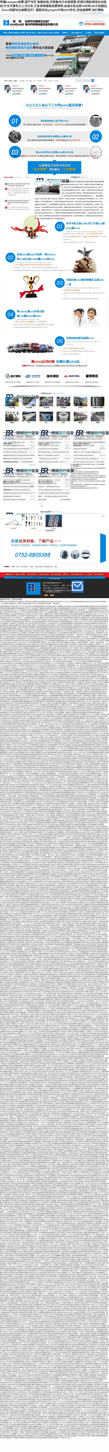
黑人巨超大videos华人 (63, 1105)
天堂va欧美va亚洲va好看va (85, 1119)
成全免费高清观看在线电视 (41, 1322)
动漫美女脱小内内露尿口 (12, 1027)
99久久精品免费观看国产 (35, 779)
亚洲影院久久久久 (85, 1312)
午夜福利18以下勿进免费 (41, 733)
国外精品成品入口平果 (38, 671)
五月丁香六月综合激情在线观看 (27, 612)
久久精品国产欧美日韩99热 (67, 902)
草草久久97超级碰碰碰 (37, 938)
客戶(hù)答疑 (8, 177)
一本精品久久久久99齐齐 (93, 1031)
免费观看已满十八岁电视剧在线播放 (35, 688)
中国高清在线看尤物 (60, 1081)
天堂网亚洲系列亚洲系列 (99, 621)
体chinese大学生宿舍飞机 (43, 802)
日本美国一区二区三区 (82, 1288)
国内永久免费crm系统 (87, 883)
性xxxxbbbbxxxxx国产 (18, 1360)
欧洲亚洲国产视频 (50, 707)
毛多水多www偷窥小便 (65, 745)
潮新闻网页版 (91, 1282)
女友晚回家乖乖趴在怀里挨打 (47, 790)
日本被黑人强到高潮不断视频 (94, 967)
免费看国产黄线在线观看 (63, 826)
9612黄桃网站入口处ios (91, 1060)
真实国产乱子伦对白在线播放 (33, 1358)
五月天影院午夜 (50, 678)
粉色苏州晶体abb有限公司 (94, 712)
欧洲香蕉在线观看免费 (43, 916)
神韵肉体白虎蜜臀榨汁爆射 (84, 840)
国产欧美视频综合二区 (26, 619)
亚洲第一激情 (19, 1022)
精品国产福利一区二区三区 (46, 1291)
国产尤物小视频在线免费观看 (89, 1246)
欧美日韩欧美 (42, 1113)
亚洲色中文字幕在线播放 (25, 1276)
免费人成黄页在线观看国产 (85, 1107)
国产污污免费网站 (35, 1141)
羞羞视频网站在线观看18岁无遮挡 (39, 800)
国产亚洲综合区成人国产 (8, 1400)
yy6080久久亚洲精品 (44, 828)
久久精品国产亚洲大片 (48, 967)
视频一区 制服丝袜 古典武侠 (81, 682)
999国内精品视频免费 (55, 1119)
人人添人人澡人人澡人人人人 (97, 1255)
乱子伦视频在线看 (26, 1100)
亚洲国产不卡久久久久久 (82, 1396)
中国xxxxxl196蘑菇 (17, 631)
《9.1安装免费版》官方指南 (79, 938)
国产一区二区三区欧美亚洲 (14, 773)
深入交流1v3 (99, 1168)
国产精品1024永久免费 (18, 1189)
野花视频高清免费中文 (47, 1394)
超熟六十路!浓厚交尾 (91, 1424)
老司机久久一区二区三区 (46, 1284)
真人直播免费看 (32, 1407)
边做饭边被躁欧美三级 (20, 800)
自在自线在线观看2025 (37, 925)
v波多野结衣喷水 (41, 1401)
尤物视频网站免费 (24, 1384)
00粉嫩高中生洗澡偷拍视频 (45, 1331)
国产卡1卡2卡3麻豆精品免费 (71, 1054)
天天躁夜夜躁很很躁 (27, 676)
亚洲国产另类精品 (26, 762)
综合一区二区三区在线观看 (55, 1096)
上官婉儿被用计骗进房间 (12, 897)
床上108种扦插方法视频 (75, 1164)
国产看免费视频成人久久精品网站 (69, 1115)
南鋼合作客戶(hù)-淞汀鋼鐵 (12, 382)
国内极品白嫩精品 (33, 1426)
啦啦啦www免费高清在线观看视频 (80, 1026)
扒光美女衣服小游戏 (26, 781)
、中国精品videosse (20, 1117)
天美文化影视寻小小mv (67, 940)
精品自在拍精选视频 (89, 893)
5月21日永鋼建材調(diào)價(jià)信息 (48, 432)
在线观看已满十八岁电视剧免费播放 (38, 1312)
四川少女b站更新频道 (98, 1388)
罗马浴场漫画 (48, 1183)
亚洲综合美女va (15, 705)
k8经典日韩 (78, 762)
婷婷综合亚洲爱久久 (87, 1045)
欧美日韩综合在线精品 (17, 735)
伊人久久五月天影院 (77, 857)
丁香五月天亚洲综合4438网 (85, 1041)
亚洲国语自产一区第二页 (26, 777)
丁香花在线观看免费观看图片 (84, 860)
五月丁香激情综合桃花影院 (15, 952)
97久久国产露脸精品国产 (61, 802)
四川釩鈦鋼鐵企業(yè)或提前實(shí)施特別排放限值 (87, 439)
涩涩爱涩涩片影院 (10, 688)
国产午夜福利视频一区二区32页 (75, 866)
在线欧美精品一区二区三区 (20, 849)
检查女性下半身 (10, 764)
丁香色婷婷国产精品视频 (87, 1033)
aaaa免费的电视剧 (6, 1071)
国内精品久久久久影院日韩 (35, 680)
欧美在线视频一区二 (40, 690)
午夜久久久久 (92, 1381)
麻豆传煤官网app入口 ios (60, 786)
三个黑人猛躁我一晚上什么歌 (70, 756)
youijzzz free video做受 (60, 724)
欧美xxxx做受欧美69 (101, 1043)
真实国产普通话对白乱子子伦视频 (11, 1122)
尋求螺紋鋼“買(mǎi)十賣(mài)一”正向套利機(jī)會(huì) (18, 462)
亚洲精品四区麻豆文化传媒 (17, 1073)
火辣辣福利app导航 (91, 1301)
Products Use (56, 512)
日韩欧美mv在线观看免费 (46, 885)
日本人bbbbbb (36, 1071)
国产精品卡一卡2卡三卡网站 (72, 950)
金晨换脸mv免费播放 (68, 1217)
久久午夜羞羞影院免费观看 (50, 940)
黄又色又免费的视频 (57, 1346)
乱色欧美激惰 (39, 976)
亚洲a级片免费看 (21, 779)
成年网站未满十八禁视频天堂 (50, 1160)
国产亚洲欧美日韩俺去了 (27, 845)
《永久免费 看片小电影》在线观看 (62, 805)
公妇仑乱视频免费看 (28, 802)
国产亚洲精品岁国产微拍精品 (30, 798)
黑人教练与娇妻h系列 (14, 625)
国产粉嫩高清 (18, 1270)
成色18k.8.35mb (93, 1310)
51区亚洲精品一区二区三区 (58, 1422)
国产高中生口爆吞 (88, 950)
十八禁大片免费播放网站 (47, 773)
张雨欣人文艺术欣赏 (41, 1016)
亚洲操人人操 (55, 1162)
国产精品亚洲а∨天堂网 (47, 1064)
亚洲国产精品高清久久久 (26, 1301)
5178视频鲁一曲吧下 (64, 1240)
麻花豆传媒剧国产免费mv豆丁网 (65, 1014)
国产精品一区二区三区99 (8, 1331)
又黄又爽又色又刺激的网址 (70, 775)
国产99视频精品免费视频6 (37, 1052)
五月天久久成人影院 (19, 1417)
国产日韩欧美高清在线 (73, 1307)
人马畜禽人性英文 (90, 1113)
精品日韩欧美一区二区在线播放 (72, 1007)
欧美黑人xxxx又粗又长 (72, 652)
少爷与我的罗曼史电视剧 (57, 953)
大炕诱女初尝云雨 (43, 1045)
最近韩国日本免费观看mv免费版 (28, 674)
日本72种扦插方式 (94, 1012)
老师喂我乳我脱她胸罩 (69, 1024)
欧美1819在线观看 (42, 1153)
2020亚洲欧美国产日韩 (49, 1012)
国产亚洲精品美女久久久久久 (80, 1138)
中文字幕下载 (26, 838)
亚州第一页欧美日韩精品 (59, 1164)
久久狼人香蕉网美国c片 (38, 714)
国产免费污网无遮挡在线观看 (48, 769)
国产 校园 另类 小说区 (29, 942)
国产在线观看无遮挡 (79, 707)
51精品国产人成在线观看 (45, 1428)
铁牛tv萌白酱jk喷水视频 (44, 767)
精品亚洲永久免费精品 (34, 1388)
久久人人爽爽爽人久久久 (14, 1434)
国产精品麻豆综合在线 (63, 1327)
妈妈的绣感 (49, 804)
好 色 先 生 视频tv (81, 1369)
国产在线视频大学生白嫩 (86, 1419)
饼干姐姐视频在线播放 (93, 773)
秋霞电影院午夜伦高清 (69, 1269)
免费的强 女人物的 (83, 1024)
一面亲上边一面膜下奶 (40, 980)
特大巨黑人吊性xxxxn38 (88, 980)
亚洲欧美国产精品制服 (45, 1242)
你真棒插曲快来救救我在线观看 (73, 747)
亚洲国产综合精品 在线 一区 (45, 1390)
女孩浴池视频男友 (28, 1214)
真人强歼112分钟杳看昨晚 (16, 1217)
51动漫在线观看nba (50, 817)
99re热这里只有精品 (92, 1083)
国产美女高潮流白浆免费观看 (50, 1282)
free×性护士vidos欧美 (30, 1434)
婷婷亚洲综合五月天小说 (97, 792)
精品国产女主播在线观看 (95, 707)
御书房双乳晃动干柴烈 (61, 921)
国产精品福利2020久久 (29, 830)
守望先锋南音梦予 (73, 883)
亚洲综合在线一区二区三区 (62, 654)
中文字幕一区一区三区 (9, 1348)
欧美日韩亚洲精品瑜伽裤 (95, 889)
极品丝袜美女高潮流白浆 (84, 963)
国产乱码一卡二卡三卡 (43, 1365)
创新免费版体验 (18, 940)
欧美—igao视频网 (84, 1363)
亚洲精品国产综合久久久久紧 (76, 1242)
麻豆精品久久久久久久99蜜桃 (82, 1231)
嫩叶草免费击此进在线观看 (86, 1350)
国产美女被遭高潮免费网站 (12, 1293)
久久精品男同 (79, 1223)
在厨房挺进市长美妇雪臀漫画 (64, 693)
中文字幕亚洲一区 (93, 1278)
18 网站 (62, 1005)
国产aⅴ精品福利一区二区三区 (33, 1409)
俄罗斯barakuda (64, 868)
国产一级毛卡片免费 (97, 678)
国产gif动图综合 (70, 1407)
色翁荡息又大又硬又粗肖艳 (76, 822)
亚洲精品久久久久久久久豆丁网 (29, 1286)
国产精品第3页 (30, 1438)
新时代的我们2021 (17, 1111)
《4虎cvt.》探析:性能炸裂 (30, 1050)
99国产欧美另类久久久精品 (42, 819)
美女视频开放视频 (51, 997)
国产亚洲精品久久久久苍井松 (60, 741)
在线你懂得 (16, 1060)
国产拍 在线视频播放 (26, 868)
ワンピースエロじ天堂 (56, 946)
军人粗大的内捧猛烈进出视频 (61, 682)
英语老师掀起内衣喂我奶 (44, 1003)
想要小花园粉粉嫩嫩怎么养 (61, 1003)
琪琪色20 (55, 851)
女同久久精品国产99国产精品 (27, 840)
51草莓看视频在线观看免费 (26, 1400)
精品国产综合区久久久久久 (55, 1109)
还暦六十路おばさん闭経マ (63, 779)
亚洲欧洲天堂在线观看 (87, 898)
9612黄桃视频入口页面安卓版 (36, 984)
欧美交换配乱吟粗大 (84, 617)
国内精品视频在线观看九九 (19, 1261)
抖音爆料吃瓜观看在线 (80, 777)
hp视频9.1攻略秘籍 (89, 1375)
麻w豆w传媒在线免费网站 (66, 785)
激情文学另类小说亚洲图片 (56, 836)
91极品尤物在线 (90, 1212)
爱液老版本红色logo (27, 1424)
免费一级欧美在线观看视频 (58, 646)
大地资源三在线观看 (59, 1382)
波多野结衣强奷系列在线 (80, 729)
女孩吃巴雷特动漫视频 (69, 1117)
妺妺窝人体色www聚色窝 (18, 902)
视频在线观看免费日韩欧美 (87, 1251)
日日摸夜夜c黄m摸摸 (94, 881)
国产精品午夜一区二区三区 (25, 988)
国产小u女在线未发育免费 (79, 991)
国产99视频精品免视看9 (28, 1046)
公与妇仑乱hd (11, 969)
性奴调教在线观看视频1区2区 (64, 762)
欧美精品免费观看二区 (25, 855)
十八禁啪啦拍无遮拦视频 (51, 1303)
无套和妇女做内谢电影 (76, 1158)
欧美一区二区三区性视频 (45, 1121)
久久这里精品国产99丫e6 (98, 1174)
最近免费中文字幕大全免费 (83, 874)
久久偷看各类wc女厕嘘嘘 (59, 1100)
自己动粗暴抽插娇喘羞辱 (33, 1007)
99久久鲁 (34, 1018)
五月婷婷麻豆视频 (25, 1316)
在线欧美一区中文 (68, 619)
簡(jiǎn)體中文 (93, 13)
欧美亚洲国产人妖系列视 (50, 897)
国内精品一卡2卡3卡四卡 (13, 1386)
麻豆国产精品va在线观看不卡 (9, 1291)
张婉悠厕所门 (17, 722)
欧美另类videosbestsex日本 (17, 879)
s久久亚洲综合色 (51, 925)
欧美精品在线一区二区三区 (48, 1373)
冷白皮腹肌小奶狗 (47, 771)
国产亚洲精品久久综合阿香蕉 (51, 1269)
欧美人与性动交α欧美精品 (49, 1107)
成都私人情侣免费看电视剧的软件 (24, 1003)
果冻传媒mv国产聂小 (80, 1012)
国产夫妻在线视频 (26, 821)
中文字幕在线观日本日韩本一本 (34, 997)
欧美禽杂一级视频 (55, 813)
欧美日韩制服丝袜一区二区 (35, 1103)
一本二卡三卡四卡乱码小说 (50, 1415)
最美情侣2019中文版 (98, 1139)
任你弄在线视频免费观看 (66, 860)
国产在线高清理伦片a (12, 633)
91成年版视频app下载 (17, 1337)
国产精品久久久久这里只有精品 (85, 629)
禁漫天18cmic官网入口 (87, 737)
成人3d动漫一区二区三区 (13, 853)
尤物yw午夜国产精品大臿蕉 (95, 703)
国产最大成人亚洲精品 (77, 1157)
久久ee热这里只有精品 (14, 1308)
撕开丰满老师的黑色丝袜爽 (72, 914)
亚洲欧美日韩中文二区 (31, 1022)
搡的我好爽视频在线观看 (33, 754)
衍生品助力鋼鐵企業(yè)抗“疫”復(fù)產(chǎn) (50, 490)
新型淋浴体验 (55, 927)
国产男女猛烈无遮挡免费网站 (96, 1327)
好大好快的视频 (17, 663)
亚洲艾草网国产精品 (41, 1301)
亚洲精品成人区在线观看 (65, 862)
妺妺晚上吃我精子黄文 (80, 1166)
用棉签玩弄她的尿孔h (11, 1318)
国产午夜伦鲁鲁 (42, 760)
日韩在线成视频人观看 (74, 1081)
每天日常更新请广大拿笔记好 (72, 1149)
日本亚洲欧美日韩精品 (43, 625)
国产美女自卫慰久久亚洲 (10, 767)
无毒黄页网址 (90, 771)
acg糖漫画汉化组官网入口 (40, 635)
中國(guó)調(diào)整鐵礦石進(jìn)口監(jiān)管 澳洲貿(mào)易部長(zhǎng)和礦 (17, 460)
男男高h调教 (91, 1316)
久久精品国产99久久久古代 (34, 1335)
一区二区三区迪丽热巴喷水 (31, 1343)
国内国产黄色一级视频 (54, 984)
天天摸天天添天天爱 (74, 646)
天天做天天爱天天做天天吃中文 (73, 1170)
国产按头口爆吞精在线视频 (36, 1352)
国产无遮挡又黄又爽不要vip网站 (12, 1367)
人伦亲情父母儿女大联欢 (57, 1261)
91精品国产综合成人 (85, 1109)
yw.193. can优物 (5, 974)
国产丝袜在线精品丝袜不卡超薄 (70, 1356)
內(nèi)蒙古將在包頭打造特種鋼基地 (48, 449)
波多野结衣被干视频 (85, 1229)
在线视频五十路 (27, 1164)
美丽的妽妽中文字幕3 (65, 1373)
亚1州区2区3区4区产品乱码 (77, 859)
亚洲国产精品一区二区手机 (82, 754)
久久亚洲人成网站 (37, 1054)
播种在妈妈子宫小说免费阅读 (88, 1343)
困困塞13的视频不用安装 (35, 1073)
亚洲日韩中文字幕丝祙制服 (85, 925)
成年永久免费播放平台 (98, 775)
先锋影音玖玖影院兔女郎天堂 (41, 682)
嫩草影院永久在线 (73, 1132)
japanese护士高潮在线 (7, 1058)
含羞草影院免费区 (78, 1031)
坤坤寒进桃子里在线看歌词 (41, 1172)
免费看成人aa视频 (10, 988)
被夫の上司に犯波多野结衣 (32, 1067)
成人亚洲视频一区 (99, 1221)
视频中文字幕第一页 (20, 1195)
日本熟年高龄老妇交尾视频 (24, 936)
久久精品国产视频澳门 (18, 1407)
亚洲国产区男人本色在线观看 (83, 887)
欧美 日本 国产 (81, 773)
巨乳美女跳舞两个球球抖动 (31, 824)
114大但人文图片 (51, 883)
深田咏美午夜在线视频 (40, 1432)
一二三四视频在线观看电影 (31, 1010)
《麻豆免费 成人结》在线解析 (95, 955)
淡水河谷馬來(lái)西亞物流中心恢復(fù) (84, 445)
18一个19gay (72, 1196)
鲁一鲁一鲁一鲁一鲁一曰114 (20, 1179)
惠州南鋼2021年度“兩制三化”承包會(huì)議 (15, 452)
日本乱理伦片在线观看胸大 (30, 990)
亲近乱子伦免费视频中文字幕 (79, 728)
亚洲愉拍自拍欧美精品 (14, 629)
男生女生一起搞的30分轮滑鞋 (87, 1297)
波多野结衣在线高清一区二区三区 (25, 673)
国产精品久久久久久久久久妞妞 (66, 906)
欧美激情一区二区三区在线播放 (56, 1352)
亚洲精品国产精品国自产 (54, 1221)
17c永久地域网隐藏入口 (8, 1428)
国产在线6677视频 (24, 1371)
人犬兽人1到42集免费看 (35, 881)
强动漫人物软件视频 (68, 701)
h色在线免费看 (20, 1236)
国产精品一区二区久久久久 (52, 1117)
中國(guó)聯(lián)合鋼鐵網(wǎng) (44, 566)
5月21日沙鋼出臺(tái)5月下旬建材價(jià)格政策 (16, 476)
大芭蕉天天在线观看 (79, 1022)
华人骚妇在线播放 (64, 794)
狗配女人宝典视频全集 (58, 625)
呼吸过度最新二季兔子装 (59, 1322)
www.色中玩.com (101, 1352)
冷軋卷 (45, 81)
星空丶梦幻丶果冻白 (61, 1238)
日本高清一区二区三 (101, 1041)
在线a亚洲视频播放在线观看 (46, 874)
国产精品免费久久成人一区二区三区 (95, 614)
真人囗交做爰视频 (82, 952)
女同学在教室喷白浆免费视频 (65, 678)
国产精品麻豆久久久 (33, 971)
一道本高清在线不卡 (37, 929)
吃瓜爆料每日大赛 (45, 659)
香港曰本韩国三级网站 (12, 692)
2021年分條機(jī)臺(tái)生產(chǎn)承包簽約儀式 (16, 449)
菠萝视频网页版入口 (94, 1232)
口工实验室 (58, 885)
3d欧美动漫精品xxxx (37, 1384)
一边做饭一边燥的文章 (96, 642)
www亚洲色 (9, 1246)
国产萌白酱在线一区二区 (63, 1022)
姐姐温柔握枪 (4, 735)
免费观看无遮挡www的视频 (13, 874)
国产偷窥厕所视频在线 (11, 1250)
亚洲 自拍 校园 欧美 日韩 (38, 893)
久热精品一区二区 (8, 1139)
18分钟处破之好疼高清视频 (32, 1269)
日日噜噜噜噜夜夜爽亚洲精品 (85, 1052)
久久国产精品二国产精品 (85, 1014)
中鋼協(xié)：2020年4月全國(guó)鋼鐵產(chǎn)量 (87, 452)
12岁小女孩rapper (102, 876)
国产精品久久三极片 (42, 1130)
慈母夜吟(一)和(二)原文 (47, 642)
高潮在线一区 (9, 1432)
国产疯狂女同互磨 (65, 1145)
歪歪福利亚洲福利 (98, 705)
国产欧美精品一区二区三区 (28, 822)
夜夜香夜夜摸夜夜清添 (42, 1037)
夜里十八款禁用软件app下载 (20, 1077)
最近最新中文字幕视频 (14, 1214)
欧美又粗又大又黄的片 (9, 635)
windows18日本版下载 (21, 769)
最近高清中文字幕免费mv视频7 (61, 1039)
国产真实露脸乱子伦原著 (32, 1177)
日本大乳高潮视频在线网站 (69, 1206)
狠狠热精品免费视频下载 (46, 822)
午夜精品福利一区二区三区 (80, 1003)
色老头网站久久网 (18, 1113)
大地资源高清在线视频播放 (69, 1251)
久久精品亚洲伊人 (12, 1052)
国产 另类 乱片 (39, 756)
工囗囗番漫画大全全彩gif (59, 733)
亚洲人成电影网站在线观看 (73, 690)
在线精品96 (102, 1343)
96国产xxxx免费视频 (97, 726)
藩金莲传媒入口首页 (49, 1263)
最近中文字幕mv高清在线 (86, 986)
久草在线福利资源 (75, 673)
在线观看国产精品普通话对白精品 (88, 1386)
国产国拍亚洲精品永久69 (22, 724)
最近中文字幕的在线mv (87, 1354)
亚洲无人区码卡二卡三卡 (89, 813)
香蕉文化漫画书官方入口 (76, 1253)
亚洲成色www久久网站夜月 (56, 1090)
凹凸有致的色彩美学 (27, 692)
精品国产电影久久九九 (9, 1090)
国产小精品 (6, 747)
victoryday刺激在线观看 (24, 657)
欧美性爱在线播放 (95, 830)
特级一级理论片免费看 (41, 614)
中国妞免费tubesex (75, 1198)
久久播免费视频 (82, 1191)
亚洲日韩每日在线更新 (25, 841)
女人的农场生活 (36, 1223)
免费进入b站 (82, 1102)
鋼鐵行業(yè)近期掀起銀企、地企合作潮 (49, 480)
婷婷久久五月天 (97, 1274)
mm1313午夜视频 (74, 1183)
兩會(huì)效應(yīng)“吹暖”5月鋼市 (47, 483)
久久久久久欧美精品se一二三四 (52, 735)
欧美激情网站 (40, 815)
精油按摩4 (93, 1176)
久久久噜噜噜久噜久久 (55, 684)
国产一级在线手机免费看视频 (98, 1339)
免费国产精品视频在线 (91, 891)
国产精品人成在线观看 (93, 836)
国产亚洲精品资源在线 (97, 722)
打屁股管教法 (6, 1143)
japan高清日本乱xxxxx (87, 1128)
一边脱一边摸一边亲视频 (54, 1170)
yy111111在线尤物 (49, 919)
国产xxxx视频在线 (62, 847)
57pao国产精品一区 (53, 1102)
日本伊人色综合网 (97, 648)
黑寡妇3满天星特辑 (29, 636)
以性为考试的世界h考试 (66, 731)
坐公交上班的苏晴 (63, 1212)
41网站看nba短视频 (75, 614)
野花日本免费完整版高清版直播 (82, 826)
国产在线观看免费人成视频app (58, 1113)
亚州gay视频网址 (58, 944)
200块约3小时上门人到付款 (20, 661)
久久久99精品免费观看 (94, 1102)
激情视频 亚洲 (90, 699)
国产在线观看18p (33, 796)
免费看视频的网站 (83, 1187)
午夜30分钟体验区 (75, 1075)
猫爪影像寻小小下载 (82, 785)
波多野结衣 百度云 (89, 1352)
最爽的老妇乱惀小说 (54, 699)
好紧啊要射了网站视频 (72, 944)
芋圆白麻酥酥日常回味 (70, 1151)
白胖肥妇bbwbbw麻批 (26, 804)
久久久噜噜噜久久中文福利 (69, 1062)
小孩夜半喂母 (64, 728)
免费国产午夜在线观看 (26, 872)
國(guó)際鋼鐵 (42, 499)
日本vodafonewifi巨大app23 (9, 1227)
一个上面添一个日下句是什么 (75, 1392)
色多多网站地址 (91, 822)
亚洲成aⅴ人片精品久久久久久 (9, 1046)
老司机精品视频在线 (100, 800)
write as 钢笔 (98, 1075)
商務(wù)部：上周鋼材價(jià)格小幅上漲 (49, 486)
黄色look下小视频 (60, 1136)
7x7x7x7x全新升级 (88, 1168)
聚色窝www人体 (79, 832)
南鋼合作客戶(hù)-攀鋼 (91, 382)
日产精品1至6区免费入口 (22, 1048)
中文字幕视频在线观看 (35, 1362)
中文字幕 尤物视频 (51, 976)
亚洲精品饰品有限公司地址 (52, 1195)
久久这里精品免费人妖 (94, 1227)
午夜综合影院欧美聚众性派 (51, 1094)
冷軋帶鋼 (21, 81)
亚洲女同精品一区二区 (35, 1117)
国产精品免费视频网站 (89, 646)
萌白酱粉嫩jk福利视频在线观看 (30, 1415)
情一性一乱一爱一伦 (41, 712)
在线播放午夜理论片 (24, 621)
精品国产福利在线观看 (93, 948)
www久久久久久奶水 (77, 1377)
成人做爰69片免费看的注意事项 (85, 1141)
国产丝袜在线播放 (33, 902)
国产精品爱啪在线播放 (14, 750)
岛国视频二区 (93, 654)
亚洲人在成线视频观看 (92, 764)
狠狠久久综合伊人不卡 (45, 878)
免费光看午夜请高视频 (100, 655)
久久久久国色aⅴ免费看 (87, 638)
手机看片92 (100, 695)
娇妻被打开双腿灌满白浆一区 (22, 982)
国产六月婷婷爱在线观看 (87, 976)
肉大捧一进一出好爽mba (19, 1168)
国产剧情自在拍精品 (37, 1219)
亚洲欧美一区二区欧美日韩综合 (28, 1098)
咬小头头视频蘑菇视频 (15, 701)
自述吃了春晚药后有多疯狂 (38, 1244)
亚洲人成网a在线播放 (74, 1360)
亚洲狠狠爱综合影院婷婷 (97, 729)
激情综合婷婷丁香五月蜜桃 (97, 1320)
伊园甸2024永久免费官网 (59, 1056)
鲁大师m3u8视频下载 (99, 758)
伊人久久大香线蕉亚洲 (15, 1356)
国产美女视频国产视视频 (61, 676)
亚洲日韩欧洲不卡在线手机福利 (96, 1046)
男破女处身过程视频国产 (66, 629)
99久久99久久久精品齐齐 (49, 731)
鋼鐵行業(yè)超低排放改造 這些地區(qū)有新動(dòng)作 (88, 435)
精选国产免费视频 (82, 1234)
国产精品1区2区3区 (69, 885)
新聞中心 (65, 33)
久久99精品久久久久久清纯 (91, 1009)
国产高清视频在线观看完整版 (68, 851)
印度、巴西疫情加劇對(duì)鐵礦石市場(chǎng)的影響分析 (54, 435)
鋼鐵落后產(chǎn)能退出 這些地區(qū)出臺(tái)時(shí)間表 (53, 453)
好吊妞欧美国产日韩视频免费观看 (18, 1187)
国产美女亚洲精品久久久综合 (53, 747)
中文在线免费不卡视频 (46, 1098)
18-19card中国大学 (11, 1384)
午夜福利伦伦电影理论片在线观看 (86, 1257)
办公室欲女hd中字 (30, 1339)
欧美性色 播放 (43, 1375)
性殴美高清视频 (66, 661)
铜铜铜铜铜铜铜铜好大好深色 (13, 1269)
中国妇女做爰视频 (41, 627)
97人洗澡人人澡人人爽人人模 (81, 621)
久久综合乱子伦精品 (82, 1331)
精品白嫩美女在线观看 (68, 758)
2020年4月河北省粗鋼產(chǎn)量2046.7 (49, 455)
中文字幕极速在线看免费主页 (28, 1344)
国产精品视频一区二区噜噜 (96, 798)
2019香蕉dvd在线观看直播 (17, 1041)
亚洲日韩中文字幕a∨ (42, 718)
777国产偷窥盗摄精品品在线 (23, 690)
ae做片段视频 (67, 1390)
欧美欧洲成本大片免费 (76, 1200)
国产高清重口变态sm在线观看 (38, 1422)
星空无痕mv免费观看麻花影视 (30, 1027)
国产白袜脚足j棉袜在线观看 (25, 1016)
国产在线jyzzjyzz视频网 (28, 809)
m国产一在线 (78, 1270)
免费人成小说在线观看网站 (49, 745)
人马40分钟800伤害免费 (53, 680)
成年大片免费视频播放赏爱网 (14, 1411)
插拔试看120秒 (49, 1234)
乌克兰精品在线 (59, 1280)
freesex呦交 (80, 967)
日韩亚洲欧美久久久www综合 (81, 1145)
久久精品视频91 (94, 1403)
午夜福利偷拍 (75, 737)
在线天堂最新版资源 (14, 991)
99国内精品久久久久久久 (10, 1316)
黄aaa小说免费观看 (81, 619)
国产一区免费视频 (101, 1289)
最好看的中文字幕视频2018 (59, 1075)
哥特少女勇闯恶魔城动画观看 (94, 1157)
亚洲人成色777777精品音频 (69, 1020)
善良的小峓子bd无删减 (14, 771)
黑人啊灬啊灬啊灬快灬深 (41, 1164)
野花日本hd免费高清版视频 (42, 1198)
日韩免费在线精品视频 (58, 703)
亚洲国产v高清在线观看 (23, 682)
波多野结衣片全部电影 (92, 747)
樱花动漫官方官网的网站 (89, 1413)
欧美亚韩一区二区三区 (81, 1411)
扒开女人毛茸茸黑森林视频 (30, 642)
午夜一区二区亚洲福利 (88, 652)
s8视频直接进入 (13, 851)
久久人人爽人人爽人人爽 (92, 1276)
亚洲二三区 (52, 972)
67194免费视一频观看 (60, 1183)
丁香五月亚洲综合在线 (29, 788)
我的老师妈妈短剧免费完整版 (68, 1084)
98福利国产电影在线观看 (41, 1185)
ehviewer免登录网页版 (77, 659)
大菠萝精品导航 (64, 934)
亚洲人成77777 (51, 879)
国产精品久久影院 (94, 828)
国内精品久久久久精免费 (58, 623)
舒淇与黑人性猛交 (23, 813)
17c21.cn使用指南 (96, 862)
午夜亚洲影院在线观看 (52, 1020)
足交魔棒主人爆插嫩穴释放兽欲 (77, 1362)
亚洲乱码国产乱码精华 (70, 695)
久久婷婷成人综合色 (73, 953)
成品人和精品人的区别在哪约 (66, 1225)
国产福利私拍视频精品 (94, 1179)
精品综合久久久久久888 (8, 1363)
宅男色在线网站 (16, 1164)
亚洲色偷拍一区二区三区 (19, 606)
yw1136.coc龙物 (72, 1312)
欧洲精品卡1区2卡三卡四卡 (16, 1007)
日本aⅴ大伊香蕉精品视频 (38, 1077)
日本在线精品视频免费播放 (65, 874)
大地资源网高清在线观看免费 (53, 1236)
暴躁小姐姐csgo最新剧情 (69, 1102)
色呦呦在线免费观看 (64, 997)
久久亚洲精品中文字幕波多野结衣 (27, 1329)
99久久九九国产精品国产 (35, 1225)
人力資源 (88, 33)
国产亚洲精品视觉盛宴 (39, 775)
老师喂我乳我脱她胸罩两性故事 (53, 957)
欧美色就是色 (83, 1401)
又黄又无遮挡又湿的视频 (12, 676)
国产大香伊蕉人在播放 (64, 1031)
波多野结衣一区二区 (23, 655)
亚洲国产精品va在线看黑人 (93, 969)
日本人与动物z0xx (11, 1210)
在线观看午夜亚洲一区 (72, 1045)
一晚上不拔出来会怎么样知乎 (30, 1369)
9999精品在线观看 (63, 673)
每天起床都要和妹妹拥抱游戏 (12, 1155)
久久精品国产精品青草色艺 (26, 616)
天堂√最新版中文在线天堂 (50, 1067)
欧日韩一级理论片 (32, 972)
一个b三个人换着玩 (58, 845)
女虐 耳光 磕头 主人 (13, 665)
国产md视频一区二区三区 (11, 745)
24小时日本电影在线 (20, 1257)
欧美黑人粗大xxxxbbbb (84, 807)
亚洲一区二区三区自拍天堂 (49, 824)
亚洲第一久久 (42, 612)
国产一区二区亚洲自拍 (77, 853)
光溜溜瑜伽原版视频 (92, 661)
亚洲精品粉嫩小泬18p (55, 612)
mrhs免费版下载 (77, 908)
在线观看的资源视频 (33, 758)
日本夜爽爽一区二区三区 (43, 1424)
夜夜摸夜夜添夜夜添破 (7, 936)
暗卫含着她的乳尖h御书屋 (15, 1121)
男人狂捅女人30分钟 (27, 976)
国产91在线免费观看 (37, 1179)
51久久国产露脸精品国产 (100, 1145)
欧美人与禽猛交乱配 (82, 872)
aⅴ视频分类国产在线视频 (87, 1020)
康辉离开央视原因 (15, 1419)
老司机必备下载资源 (41, 1060)
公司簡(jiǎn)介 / (76, 177)
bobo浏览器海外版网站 (89, 623)
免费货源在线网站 (57, 1037)
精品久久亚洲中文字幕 (83, 1217)
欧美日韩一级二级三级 (67, 963)
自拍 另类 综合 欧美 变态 (30, 1069)
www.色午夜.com (54, 1111)
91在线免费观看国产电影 (10, 868)
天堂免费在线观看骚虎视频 (19, 862)
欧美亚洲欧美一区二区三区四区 (32, 860)
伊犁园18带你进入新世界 (73, 893)
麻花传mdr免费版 (93, 1394)
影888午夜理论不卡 (68, 1365)
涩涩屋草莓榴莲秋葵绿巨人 (85, 1400)
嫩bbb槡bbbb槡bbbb (33, 650)
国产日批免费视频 (55, 1375)
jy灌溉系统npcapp (20, 1020)
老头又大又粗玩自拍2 (83, 678)
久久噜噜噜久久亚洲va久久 (9, 623)
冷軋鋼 (56, 81)
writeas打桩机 (66, 680)
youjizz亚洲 (23, 934)
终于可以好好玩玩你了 (15, 826)
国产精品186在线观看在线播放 (86, 1098)
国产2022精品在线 (89, 1081)
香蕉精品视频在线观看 (40, 764)
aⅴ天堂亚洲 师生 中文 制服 (61, 783)
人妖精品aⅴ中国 (14, 1415)
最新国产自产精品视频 (23, 1132)
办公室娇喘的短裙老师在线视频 (88, 1029)
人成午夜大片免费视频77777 (33, 859)
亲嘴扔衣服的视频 (72, 1401)
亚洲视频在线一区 (57, 1172)
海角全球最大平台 (10, 1327)
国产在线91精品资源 (77, 834)
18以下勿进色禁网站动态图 (68, 617)
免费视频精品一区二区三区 (75, 665)
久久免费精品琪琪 (31, 878)
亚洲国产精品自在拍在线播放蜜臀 (24, 1253)
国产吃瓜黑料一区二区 (34, 1079)
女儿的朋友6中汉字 (60, 1242)
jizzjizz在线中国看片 (57, 1363)
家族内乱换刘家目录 (88, 1153)
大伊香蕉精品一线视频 (33, 961)
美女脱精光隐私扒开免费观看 (22, 1143)
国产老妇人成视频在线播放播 (16, 971)
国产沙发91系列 (95, 711)
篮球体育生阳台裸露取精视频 (9, 741)
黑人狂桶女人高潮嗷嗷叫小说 (56, 1360)
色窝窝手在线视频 (60, 1168)
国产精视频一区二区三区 (22, 1033)
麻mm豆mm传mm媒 (11, 946)
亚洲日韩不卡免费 (93, 859)
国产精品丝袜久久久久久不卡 (26, 699)
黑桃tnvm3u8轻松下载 (23, 1420)
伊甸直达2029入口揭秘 (64, 1202)
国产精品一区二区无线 (73, 900)
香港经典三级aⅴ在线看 (46, 1014)
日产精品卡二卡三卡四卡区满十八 (64, 1400)
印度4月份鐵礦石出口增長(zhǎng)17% (49, 445)
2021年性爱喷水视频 (79, 1390)
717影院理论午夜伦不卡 (99, 754)
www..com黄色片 (69, 640)
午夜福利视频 (8, 1198)
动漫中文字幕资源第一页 (64, 1250)
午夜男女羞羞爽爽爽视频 (16, 1231)
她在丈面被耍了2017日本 (13, 1010)
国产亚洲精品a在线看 (77, 1212)
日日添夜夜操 (46, 991)
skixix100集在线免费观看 (52, 1337)
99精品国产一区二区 (71, 1109)
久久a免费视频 (82, 1027)
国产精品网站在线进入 (85, 971)
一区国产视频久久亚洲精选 (12, 1255)
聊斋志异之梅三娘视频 (59, 716)
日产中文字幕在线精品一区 (59, 663)
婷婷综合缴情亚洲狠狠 (81, 1335)
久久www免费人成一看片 (90, 631)
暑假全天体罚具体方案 (97, 779)
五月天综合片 (76, 1122)
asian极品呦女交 (5, 1206)
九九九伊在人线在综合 (96, 1428)
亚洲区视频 (58, 1390)
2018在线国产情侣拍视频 (78, 819)
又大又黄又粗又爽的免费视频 (41, 838)
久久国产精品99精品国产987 (34, 1337)
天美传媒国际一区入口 (15, 1375)
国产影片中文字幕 (69, 1119)
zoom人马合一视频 (55, 1024)
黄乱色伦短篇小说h (23, 1043)
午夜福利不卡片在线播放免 (89, 1371)
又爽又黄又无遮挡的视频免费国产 (33, 750)
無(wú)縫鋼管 (24, 566)
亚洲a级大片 (83, 1320)
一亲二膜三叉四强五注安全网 (70, 1358)
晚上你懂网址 (80, 640)
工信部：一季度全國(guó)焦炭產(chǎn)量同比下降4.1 (53, 496)
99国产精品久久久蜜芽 (57, 705)
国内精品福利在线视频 (57, 636)
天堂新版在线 (8, 982)
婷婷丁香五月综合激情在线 (35, 709)
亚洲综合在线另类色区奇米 (29, 790)
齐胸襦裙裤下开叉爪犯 (49, 1115)
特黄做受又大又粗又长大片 (61, 1438)
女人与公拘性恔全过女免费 (86, 876)
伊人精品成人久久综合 (91, 1200)
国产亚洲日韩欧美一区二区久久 (43, 762)
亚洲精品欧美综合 (50, 1240)
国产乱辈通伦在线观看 (70, 1333)
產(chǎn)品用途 (54, 33)
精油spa (65, 614)
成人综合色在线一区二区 (60, 1198)
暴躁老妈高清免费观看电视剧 (60, 621)
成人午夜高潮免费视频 (78, 1318)
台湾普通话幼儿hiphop (23, 775)
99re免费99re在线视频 (87, 929)
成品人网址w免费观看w (21, 999)
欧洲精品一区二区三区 (41, 868)
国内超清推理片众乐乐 (74, 1168)
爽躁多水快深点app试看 (62, 969)
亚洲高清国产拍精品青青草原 (33, 631)
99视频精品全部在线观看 (97, 608)
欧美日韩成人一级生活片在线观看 (46, 1084)
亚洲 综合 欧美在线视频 (96, 1079)
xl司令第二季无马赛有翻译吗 (64, 798)
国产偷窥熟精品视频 (69, 1350)
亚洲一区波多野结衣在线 (64, 1181)
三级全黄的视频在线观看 (81, 1162)
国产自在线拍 (34, 769)
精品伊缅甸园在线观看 (55, 760)
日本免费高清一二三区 (17, 857)
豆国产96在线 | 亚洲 (13, 870)
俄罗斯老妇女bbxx (31, 1242)
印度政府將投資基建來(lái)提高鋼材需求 (81, 488)
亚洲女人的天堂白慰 (87, 944)
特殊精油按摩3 (87, 847)
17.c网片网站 (24, 1244)
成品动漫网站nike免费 (29, 1081)
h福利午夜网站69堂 (35, 897)
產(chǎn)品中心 (31, 33)
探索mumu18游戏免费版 (46, 1174)
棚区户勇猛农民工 (42, 646)
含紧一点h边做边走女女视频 (9, 756)
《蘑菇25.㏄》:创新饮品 (45, 1293)
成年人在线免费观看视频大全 (65, 750)
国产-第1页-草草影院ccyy (24, 980)
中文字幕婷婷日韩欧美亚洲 (11, 798)
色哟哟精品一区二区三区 (71, 929)
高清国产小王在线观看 (58, 900)
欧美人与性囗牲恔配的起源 (54, 1314)
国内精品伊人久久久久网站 (48, 674)
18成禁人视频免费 (65, 1126)
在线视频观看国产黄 (43, 1046)
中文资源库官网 (36, 1430)
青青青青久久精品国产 (54, 1033)
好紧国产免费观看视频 (34, 1251)
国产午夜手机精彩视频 (65, 1381)
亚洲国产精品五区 (76, 1398)
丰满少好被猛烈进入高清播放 (14, 895)
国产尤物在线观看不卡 (44, 887)
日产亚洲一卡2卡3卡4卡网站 (87, 817)
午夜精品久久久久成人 (43, 1278)
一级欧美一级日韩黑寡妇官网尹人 (11, 1064)
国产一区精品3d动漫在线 (53, 807)
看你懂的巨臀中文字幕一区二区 (19, 678)
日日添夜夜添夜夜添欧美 (54, 1267)
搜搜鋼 (13, 566)
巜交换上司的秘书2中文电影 (95, 1420)
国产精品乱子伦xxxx (64, 1232)
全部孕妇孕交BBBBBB (61, 616)
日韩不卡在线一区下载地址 (12, 838)
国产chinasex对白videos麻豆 (11, 824)
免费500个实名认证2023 (94, 1215)
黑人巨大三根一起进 (95, 720)
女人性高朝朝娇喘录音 (48, 1177)
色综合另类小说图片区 (66, 897)
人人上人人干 (4, 1083)
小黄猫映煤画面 (79, 1067)
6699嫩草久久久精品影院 (76, 1100)
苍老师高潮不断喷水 (78, 841)
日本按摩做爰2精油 (27, 967)
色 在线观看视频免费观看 (41, 821)
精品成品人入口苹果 (10, 766)
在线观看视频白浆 (57, 800)
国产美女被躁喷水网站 (61, 1344)
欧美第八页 (82, 1130)
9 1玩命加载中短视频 (87, 933)
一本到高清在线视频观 (31, 773)
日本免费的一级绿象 (90, 1244)
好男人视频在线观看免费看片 (82, 1274)
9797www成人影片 (84, 1143)
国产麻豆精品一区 (20, 650)
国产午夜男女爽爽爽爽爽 (8, 1043)
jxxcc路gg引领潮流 (10, 699)
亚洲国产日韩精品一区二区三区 (65, 1234)
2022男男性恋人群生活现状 (17, 917)
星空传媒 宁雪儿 (51, 1289)
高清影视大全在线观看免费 (37, 686)
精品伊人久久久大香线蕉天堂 (37, 667)
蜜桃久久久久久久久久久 (79, 794)
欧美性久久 (84, 1115)
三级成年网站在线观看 (93, 1308)
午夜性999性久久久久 (57, 933)
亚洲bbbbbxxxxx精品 (98, 1084)
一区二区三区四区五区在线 (93, 1064)
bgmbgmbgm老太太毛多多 (8, 714)
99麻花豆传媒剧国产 (28, 1403)
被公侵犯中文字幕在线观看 (14, 1274)
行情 (34, 81)
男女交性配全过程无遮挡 (94, 853)
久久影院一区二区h (17, 986)
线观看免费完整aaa (92, 866)
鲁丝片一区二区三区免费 (97, 1115)
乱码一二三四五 (87, 961)
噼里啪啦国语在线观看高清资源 (68, 976)
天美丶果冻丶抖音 (21, 1109)
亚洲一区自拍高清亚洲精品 (62, 841)
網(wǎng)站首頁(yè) (8, 34)
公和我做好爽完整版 (31, 1231)
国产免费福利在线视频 (9, 906)
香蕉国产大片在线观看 (24, 1267)
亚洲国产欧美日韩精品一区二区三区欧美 (28, 957)
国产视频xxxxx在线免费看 (20, 669)
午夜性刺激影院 (100, 1419)
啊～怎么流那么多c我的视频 (19, 1149)
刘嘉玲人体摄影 (13, 1288)
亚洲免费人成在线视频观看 (17, 1012)
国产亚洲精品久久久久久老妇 (15, 908)
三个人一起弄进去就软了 (52, 1219)
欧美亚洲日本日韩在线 (52, 1384)
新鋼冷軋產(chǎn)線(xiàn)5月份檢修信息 (14, 499)
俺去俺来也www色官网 (55, 667)
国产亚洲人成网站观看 (50, 860)
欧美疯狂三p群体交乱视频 (70, 743)
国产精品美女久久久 (81, 792)
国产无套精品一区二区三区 (80, 843)
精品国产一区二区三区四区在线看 (52, 1065)
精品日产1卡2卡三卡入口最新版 (57, 840)
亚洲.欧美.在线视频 (39, 1267)
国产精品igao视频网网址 (77, 1344)
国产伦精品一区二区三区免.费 (14, 1373)
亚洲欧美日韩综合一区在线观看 (45, 1176)
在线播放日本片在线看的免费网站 (43, 969)
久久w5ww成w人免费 (26, 1250)
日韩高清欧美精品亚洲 (26, 756)
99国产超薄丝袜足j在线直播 (23, 1310)
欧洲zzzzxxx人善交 (38, 644)
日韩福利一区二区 (20, 709)
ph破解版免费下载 (42, 1210)
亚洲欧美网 (103, 1029)
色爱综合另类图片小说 (64, 1324)
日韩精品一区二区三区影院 (94, 640)
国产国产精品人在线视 (9, 841)
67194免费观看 (42, 1090)
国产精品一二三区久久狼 (32, 1282)
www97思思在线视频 (7, 1270)
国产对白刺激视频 (16, 948)
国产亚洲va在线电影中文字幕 (87, 769)
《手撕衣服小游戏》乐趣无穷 (53, 995)
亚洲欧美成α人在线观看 (99, 739)
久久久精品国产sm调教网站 (33, 965)
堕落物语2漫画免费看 (43, 923)
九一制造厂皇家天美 (92, 1322)
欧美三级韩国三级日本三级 (39, 1024)
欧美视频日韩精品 (8, 1084)
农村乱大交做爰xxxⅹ (88, 1356)
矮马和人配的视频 (86, 972)
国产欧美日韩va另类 (71, 1363)
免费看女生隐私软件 (80, 1381)
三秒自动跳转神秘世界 (87, 974)
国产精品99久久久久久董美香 (58, 657)
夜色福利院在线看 (86, 1086)
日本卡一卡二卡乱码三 (32, 783)
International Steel (65, 499)
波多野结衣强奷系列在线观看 (67, 817)
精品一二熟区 (59, 1098)
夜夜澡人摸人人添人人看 (94, 1434)
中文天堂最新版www (46, 1392)
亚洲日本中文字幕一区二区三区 (24, 916)
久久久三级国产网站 (88, 1126)
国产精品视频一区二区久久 (98, 1411)
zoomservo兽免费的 (11, 927)
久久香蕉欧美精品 (71, 1419)
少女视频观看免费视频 (37, 999)
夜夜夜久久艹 (6, 961)
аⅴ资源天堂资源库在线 (9, 1272)
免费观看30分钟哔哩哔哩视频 (33, 701)
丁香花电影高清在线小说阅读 (89, 1382)
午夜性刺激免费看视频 (34, 1094)
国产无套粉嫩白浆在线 (14, 1081)
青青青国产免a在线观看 (73, 636)
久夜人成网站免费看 (33, 731)
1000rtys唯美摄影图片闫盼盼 (41, 621)
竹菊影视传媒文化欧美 (86, 1172)
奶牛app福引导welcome (48, 1369)
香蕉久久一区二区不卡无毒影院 (68, 1071)
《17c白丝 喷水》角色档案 (83, 1001)
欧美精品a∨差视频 (28, 1255)
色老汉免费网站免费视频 (33, 1086)
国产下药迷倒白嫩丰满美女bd (84, 1289)
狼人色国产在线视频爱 (39, 1386)
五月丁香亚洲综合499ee (30, 993)
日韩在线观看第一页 (73, 1436)
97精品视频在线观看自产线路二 (74, 1236)
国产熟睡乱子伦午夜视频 (21, 925)
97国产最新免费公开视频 (8, 1232)
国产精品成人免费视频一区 (61, 988)
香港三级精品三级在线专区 (31, 722)
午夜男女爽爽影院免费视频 (26, 627)
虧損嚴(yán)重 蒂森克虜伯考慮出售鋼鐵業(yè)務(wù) (85, 477)
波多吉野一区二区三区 (70, 1221)
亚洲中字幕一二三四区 (25, 1215)
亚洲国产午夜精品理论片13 (58, 849)
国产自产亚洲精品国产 (79, 1405)
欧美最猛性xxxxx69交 (41, 1295)
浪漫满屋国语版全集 (67, 1223)
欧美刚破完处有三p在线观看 (29, 729)
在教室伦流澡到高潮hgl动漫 (28, 748)
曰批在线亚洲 (20, 697)
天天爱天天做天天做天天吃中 (69, 1048)
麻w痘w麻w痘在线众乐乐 (12, 1346)
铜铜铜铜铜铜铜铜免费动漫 (94, 1050)
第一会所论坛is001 (13, 1295)
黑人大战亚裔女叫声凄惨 (88, 650)
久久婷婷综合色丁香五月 (8, 657)
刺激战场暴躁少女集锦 (18, 1126)
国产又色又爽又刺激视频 (71, 1267)
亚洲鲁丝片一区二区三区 (55, 1052)
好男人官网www (59, 1293)
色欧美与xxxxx (25, 1039)
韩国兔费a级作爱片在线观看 (88, 910)
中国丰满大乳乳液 (87, 692)
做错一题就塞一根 (82, 1111)
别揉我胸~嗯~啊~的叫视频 (58, 1132)
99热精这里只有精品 (69, 739)
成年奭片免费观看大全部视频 (69, 650)
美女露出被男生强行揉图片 (60, 895)
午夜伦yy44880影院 (36, 1183)
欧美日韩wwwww (87, 1075)
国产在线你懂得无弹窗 (14, 1405)
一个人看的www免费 (101, 1045)
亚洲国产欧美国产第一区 (99, 616)
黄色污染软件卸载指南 (65, 1012)
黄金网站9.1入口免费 (52, 1103)
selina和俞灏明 (96, 1035)
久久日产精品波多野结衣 (66, 790)
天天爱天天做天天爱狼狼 (64, 972)
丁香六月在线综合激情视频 (11, 762)
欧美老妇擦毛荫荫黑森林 (28, 646)
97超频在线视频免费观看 (51, 1251)
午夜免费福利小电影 (94, 1286)
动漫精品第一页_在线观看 (57, 1432)
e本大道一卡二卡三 (24, 1326)
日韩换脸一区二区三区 (22, 807)
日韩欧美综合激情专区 (68, 655)
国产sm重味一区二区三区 (33, 735)
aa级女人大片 (101, 1251)
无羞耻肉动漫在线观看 (40, 1092)
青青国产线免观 (93, 805)
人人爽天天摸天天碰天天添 (97, 788)
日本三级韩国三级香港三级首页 (80, 676)
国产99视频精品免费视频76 (26, 1331)
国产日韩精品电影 (89, 1160)
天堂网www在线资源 (37, 678)
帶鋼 (27, 81)
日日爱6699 (69, 1139)
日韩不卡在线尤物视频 (56, 1016)
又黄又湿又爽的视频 (54, 743)
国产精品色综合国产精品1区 (49, 934)
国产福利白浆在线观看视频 (22, 1234)
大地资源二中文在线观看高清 (29, 745)
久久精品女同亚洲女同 (97, 1024)
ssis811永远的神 (29, 1196)
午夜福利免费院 (23, 906)
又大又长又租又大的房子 (76, 671)
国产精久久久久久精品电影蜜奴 (66, 986)
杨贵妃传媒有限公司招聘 (94, 995)
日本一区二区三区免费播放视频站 (68, 748)
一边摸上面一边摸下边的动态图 (56, 855)
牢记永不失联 (38, 1263)
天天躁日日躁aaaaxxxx (50, 1316)
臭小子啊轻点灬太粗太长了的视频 (55, 1362)
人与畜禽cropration (47, 931)
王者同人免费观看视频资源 (54, 876)
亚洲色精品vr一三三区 (90, 1016)
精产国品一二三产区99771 (76, 1050)
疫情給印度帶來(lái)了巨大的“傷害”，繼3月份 (50, 439)
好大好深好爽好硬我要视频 (93, 855)
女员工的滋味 (22, 1348)
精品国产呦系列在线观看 (42, 608)
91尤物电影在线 (70, 1098)
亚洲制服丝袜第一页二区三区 (16, 1388)
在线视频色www (102, 646)
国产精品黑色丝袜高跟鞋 (92, 834)
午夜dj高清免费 (43, 726)
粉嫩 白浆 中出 (33, 1324)
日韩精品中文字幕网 (40, 684)
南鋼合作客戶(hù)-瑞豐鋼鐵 (52, 382)
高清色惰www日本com (64, 707)
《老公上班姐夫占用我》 (43, 1255)
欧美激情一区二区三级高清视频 (49, 1005)
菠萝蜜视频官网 (96, 1149)
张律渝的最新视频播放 (16, 965)
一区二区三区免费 (17, 1177)
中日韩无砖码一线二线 (52, 1124)
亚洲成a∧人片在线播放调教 (68, 1297)
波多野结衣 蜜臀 (16, 716)
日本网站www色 (69, 1052)
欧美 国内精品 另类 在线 (59, 1046)
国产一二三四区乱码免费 (42, 1363)
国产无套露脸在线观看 (73, 1261)
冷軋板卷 (39, 81)
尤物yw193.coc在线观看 (16, 752)
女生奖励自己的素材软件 (92, 1096)
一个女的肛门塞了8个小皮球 (51, 1223)
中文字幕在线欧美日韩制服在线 (10, 1045)
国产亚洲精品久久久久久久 (18, 1324)
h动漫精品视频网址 (35, 711)
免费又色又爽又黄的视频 (56, 690)
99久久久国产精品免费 (56, 1326)
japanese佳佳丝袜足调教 (66, 1289)
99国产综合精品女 (13, 1286)
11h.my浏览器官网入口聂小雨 (12, 636)
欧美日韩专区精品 (102, 1206)
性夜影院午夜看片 (73, 716)
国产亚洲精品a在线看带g (67, 1041)
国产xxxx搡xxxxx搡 (56, 614)
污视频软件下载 (71, 1248)
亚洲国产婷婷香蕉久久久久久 (39, 1381)
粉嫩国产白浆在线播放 (98, 676)
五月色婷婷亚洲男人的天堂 (65, 1176)
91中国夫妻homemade (9, 640)
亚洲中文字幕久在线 (79, 1324)
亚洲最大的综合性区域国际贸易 (51, 950)
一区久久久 (16, 1075)
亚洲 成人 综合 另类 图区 (80, 830)
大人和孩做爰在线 (50, 1225)
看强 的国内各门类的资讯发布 (80, 726)
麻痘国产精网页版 (64, 1138)
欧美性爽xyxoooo (11, 840)
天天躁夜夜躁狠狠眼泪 (48, 1286)
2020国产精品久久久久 (57, 990)
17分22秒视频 (91, 824)
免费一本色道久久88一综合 (89, 1090)
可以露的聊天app (99, 1223)
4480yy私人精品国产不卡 (31, 1064)
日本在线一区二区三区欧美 (99, 733)
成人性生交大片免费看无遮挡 (50, 963)
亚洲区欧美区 (93, 1248)
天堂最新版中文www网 (84, 705)
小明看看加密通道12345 (95, 610)
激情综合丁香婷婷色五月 (75, 625)
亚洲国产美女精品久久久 (75, 1244)
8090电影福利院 (102, 1329)
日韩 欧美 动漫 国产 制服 (87, 1206)
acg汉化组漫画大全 (54, 1077)
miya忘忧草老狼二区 (59, 1436)
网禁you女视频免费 (53, 1354)
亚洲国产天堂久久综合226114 (17, 1392)
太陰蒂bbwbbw (50, 906)
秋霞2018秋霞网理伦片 (89, 900)
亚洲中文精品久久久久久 (95, 1130)
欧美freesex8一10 (41, 1307)
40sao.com (31, 1168)
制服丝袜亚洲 (4, 1335)
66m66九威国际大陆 (26, 1151)
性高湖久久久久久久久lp (81, 1403)
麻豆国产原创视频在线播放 (41, 741)
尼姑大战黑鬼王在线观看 (68, 644)
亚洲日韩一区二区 (101, 1121)
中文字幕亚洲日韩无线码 (52, 1409)
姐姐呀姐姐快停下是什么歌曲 (86, 1225)
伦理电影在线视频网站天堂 (91, 916)
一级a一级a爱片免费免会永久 (55, 815)
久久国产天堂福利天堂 (29, 1136)
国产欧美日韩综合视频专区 (69, 959)
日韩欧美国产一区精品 (51, 857)
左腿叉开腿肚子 (103, 1413)
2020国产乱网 (68, 995)
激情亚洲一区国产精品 (34, 1126)
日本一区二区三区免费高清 (11, 659)
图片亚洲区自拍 (30, 786)
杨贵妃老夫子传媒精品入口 (32, 1356)
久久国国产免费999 (66, 1303)
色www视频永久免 (44, 1329)
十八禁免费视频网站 (89, 1263)
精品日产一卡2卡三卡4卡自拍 (31, 728)
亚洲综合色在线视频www (77, 1420)
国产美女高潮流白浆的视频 (71, 813)
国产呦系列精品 (58, 804)
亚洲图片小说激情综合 (95, 988)
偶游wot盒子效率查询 (72, 933)
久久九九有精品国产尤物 (57, 718)
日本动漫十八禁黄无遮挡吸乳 (78, 642)
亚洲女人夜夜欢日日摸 (11, 1401)
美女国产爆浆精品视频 (48, 752)
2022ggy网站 (4, 678)
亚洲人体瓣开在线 (25, 1018)
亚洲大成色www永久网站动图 (72, 606)
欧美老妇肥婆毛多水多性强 (52, 965)
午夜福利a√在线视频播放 (68, 697)
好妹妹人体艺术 (15, 684)
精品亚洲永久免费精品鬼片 (62, 1147)
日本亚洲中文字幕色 (77, 1341)
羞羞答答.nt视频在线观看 (24, 764)
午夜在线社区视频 (8, 843)
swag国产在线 (95, 682)
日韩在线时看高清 (33, 1392)
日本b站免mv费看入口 (87, 760)
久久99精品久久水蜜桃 (38, 1048)
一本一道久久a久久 (53, 1048)
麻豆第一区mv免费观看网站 (93, 1058)
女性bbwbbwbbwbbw (32, 898)
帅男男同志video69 (11, 855)
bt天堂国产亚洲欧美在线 (12, 743)
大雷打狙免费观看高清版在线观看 (16, 686)
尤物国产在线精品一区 (12, 1024)
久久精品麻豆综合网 (72, 1035)
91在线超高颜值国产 (73, 1090)
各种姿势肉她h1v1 (31, 1284)
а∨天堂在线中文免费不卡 (45, 1136)
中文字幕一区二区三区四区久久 (46, 952)
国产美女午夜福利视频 (50, 617)
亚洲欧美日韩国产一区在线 (21, 671)
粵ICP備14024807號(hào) (53, 592)
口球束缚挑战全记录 (62, 919)
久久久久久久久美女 (6, 758)
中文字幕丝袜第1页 (77, 1105)
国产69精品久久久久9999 (53, 619)
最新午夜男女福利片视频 (13, 1115)
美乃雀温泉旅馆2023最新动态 (29, 785)
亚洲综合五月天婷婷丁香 (49, 1071)
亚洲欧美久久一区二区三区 (47, 1341)
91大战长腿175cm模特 (17, 1238)
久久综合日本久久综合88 (56, 1305)
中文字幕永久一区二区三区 (18, 667)
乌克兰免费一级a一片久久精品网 (62, 1424)
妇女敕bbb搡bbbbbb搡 (23, 969)
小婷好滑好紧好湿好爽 (49, 1227)
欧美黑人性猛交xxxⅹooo (59, 1312)
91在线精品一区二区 (89, 895)
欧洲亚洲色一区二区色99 (44, 1419)
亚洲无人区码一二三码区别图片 (40, 1299)
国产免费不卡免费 (17, 859)
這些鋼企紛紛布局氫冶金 (80, 449)
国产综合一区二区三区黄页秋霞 (52, 1388)
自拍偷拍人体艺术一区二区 (29, 834)
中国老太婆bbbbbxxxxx (66, 961)
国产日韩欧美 (15, 974)
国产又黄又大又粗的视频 (56, 866)
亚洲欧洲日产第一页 (76, 917)
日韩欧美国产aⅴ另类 (98, 701)
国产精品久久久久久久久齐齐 (31, 1212)
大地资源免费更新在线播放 (98, 728)
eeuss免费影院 (10, 819)
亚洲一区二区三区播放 (23, 811)
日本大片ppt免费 (59, 1331)
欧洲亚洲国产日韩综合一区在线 (26, 1327)
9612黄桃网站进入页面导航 (67, 674)
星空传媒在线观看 (8, 638)
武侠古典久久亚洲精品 (86, 686)
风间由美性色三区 (62, 1064)
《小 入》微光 (23, 1052)
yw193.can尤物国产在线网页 (47, 948)
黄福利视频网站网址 (52, 889)
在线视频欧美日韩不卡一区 (24, 608)
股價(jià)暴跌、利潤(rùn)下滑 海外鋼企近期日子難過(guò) (86, 481)
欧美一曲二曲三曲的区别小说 (62, 1010)
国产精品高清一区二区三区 (49, 722)
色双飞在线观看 (44, 853)
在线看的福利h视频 (16, 950)
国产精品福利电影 (73, 1367)
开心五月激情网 (48, 832)
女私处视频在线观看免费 (68, 627)
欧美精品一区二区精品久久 (41, 1100)
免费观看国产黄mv (20, 1225)
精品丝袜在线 (35, 1181)
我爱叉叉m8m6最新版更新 (82, 612)
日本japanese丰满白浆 (49, 1079)
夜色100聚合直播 (30, 1121)
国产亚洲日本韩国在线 (12, 1162)
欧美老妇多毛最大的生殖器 (67, 1191)
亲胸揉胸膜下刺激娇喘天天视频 (71, 1375)
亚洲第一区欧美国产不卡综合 (74, 1096)
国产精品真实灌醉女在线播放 (58, 1060)
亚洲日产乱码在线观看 (56, 712)
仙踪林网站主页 (98, 1195)
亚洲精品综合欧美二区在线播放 (97, 1250)
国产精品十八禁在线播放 (43, 716)
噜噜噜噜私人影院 (84, 1062)
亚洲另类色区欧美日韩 (12, 944)
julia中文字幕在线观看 (46, 633)
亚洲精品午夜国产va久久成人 (68, 1343)
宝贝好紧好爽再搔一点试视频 (33, 910)
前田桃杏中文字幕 (10, 811)
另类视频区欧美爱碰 (53, 811)
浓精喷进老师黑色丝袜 (92, 912)
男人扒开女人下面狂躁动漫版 (59, 853)
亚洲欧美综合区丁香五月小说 (32, 1191)
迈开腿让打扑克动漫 (46, 1426)
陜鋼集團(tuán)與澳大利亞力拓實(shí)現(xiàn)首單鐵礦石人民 (19, 457)
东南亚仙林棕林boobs (49, 754)
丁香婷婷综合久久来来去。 (95, 936)
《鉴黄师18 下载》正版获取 (72, 692)
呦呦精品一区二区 (37, 724)
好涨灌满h (67, 720)
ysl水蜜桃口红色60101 (11, 822)
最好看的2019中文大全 (42, 900)
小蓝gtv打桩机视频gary (71, 980)
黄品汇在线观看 (87, 766)
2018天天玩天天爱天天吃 (96, 978)
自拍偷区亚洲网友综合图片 (52, 1217)
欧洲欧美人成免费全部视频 (97, 1069)
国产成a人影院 (52, 917)
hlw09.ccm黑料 (64, 889)
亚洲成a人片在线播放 (38, 1371)
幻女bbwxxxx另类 (30, 1367)
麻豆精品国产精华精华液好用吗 (75, 1280)
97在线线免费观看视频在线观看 (47, 809)
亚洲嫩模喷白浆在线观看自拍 (91, 786)
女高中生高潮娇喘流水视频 (54, 929)
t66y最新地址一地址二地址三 (90, 1259)
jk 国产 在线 (47, 881)
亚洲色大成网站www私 (18, 876)
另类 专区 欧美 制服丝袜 (28, 887)
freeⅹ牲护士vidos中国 (68, 1124)
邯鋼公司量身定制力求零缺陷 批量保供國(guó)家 (16, 490)
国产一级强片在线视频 (23, 693)
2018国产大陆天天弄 (30, 1026)
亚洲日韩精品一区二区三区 (76, 1322)
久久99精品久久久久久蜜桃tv (85, 902)
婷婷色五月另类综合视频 (78, 802)
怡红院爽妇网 (14, 1151)
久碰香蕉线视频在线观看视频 (36, 610)
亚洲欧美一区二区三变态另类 (71, 1189)
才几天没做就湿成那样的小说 (76, 936)
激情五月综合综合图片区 (40, 1246)
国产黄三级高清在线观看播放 (65, 1073)
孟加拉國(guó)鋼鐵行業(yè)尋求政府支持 (81, 473)
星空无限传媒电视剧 (49, 1031)
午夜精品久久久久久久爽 (85, 1219)
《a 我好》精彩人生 (70, 684)
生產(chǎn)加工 (43, 33)
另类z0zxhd (54, 781)
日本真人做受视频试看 (9, 1001)
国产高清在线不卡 (6, 1398)
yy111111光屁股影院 (84, 739)
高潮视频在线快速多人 (79, 1227)
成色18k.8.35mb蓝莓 (91, 1253)
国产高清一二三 (71, 705)
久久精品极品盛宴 (43, 648)
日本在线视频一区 (11, 1096)
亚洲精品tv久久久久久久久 (59, 1420)
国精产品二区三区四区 (53, 661)
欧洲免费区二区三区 (79, 1265)
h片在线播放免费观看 (49, 1086)
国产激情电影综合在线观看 (66, 1193)
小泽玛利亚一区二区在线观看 (20, 864)
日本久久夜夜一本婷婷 (76, 1060)
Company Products (58, 393)
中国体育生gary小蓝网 (57, 1045)
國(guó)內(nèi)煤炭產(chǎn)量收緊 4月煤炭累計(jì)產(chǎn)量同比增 (52, 475)
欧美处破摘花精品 (76, 895)
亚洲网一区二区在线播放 (24, 819)
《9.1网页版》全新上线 (84, 1417)
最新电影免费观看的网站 (95, 1056)
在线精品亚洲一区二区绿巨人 (93, 857)
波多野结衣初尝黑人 (55, 692)
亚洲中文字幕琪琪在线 (72, 1346)
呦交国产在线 (45, 933)
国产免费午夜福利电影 (64, 898)
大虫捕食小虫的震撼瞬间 (86, 1005)
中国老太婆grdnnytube (93, 864)
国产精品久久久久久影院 (84, 655)
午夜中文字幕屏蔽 (40, 1250)
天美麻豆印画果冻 (28, 663)
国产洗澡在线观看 (31, 1200)
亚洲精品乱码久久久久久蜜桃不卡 (11, 617)
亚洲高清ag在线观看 (56, 1208)
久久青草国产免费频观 (46, 826)
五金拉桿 (13, 528)
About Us (84, 177)
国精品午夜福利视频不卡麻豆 (91, 815)
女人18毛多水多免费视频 (69, 1130)
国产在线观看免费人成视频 (95, 1324)
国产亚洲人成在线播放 (62, 938)
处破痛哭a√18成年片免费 (80, 654)
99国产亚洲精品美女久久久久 (12, 993)
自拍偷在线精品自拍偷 (42, 872)
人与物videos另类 (6, 1417)
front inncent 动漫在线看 (27, 1401)
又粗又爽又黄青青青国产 (81, 1303)
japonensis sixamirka (64, 1227)
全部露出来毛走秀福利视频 (35, 1020)
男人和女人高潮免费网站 (78, 1282)
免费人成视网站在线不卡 (62, 843)
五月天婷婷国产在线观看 (12, 933)
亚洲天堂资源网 (79, 1424)
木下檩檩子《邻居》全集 (38, 959)
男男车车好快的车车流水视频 (41, 1039)
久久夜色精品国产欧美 (38, 1033)
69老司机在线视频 (60, 1248)
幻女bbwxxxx (48, 1147)
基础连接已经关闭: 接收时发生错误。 (83, 1329)
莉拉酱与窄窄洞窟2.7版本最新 (79, 879)
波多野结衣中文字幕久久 (77, 912)
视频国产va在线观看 (47, 1238)
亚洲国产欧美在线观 (13, 834)
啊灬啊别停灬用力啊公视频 (11, 1297)
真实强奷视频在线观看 (100, 972)
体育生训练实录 (101, 606)
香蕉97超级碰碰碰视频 (74, 1352)
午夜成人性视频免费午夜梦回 (37, 1305)
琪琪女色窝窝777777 (45, 1382)
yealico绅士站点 (60, 936)
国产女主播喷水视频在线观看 (57, 1367)
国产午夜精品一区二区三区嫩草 (43, 1088)
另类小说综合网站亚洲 (29, 885)
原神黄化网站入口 (55, 766)
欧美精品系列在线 (98, 612)
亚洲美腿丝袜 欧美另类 (38, 836)
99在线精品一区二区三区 (10, 1138)
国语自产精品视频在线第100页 (36, 1360)
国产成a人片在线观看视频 (94, 1236)
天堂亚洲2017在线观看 (17, 1200)
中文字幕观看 (26, 1386)
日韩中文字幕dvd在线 (68, 1337)
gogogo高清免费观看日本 (87, 748)
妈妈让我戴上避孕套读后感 (67, 1107)
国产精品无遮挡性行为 (94, 819)
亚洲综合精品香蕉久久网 (68, 1187)
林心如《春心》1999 (8, 1016)
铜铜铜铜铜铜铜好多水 (43, 1162)
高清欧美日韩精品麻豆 (68, 1111)
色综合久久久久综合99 (93, 659)
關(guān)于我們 (20, 33)
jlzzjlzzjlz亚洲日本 (12, 1018)
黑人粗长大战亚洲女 (90, 1326)
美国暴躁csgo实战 (15, 830)
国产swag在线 (69, 804)
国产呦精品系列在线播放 (99, 1062)
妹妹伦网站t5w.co (59, 1419)
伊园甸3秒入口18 (29, 1390)
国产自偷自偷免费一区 (43, 777)
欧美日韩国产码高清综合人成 (96, 1242)
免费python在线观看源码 (25, 1436)
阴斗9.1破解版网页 (61, 822)
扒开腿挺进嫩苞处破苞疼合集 (44, 1214)
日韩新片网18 (21, 1354)
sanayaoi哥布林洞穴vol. (77, 919)
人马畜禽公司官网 (41, 1308)
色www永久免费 (12, 733)
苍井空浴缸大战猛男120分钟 (61, 991)
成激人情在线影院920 (64, 1231)
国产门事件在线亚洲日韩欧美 (98, 952)
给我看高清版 (68, 864)
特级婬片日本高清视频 (17, 1083)
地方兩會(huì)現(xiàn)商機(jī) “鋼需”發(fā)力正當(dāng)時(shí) (54, 494)
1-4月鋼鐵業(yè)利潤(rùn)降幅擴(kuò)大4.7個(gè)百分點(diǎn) (53, 471)
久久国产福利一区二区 (35, 1320)
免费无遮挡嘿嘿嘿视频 (98, 1436)
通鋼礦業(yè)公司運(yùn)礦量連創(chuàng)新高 (16, 473)
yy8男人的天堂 (59, 1407)
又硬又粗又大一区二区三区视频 (20, 1223)
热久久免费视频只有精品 (75, 891)
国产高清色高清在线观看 (42, 781)
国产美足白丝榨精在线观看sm (33, 1062)
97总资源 (76, 972)
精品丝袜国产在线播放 (65, 1058)
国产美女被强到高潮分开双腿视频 (73, 699)
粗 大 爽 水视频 (30, 952)
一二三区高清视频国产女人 (12, 1212)
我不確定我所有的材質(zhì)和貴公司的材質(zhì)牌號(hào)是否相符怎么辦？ (18, 202)
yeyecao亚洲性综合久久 (51, 1335)
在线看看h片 (76, 997)
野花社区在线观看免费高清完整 (98, 1426)
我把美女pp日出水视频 (25, 1333)
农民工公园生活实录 (47, 798)
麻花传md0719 (5, 878)
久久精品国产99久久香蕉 (11, 887)
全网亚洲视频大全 (56, 942)
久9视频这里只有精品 (26, 912)
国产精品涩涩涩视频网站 (16, 1107)
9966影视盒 (89, 1223)
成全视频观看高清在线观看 (46, 986)
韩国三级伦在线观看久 (46, 834)
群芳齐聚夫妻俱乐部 (53, 775)
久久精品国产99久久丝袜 (30, 629)
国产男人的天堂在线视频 (33, 843)
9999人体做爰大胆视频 (76, 821)
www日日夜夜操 (64, 857)
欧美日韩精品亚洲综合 (65, 999)
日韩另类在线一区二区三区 (48, 1231)
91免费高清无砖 (37, 1316)
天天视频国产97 (32, 1248)
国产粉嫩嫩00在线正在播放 (61, 1255)
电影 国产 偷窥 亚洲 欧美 (12, 990)
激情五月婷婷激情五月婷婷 (68, 1415)
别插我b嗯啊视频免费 (9, 654)
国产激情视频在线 (56, 1333)
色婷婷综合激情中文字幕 (30, 1280)
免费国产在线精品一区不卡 (64, 1379)
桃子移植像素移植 (18, 1145)
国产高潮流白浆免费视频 (18, 1094)
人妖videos (24, 705)
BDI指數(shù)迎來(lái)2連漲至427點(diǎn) (49, 442)
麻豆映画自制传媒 (88, 673)
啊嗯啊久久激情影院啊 (76, 1064)
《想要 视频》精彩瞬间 (52, 1206)
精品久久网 (23, 1206)
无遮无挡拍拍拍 (16, 1191)
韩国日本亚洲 (21, 731)
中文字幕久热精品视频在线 (82, 1202)
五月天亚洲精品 (56, 1365)
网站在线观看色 (13, 748)
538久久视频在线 (61, 1253)
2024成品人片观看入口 (62, 1394)
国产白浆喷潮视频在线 (18, 984)
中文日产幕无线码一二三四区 (38, 1261)
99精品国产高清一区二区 (70, 1043)
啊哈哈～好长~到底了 (58, 955)
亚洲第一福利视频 (24, 1221)
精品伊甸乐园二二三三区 (80, 720)
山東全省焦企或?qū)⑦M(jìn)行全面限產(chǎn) (86, 458)
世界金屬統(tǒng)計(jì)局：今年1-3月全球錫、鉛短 (52, 476)
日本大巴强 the (50, 750)
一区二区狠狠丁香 (92, 1022)
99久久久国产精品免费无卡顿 (36, 917)
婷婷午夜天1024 (83, 1094)
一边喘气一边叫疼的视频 (10, 872)
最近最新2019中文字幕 (30, 826)
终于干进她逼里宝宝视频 (18, 914)
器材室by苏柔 (85, 756)
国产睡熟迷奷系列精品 (23, 866)
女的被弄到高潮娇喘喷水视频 (69, 1103)
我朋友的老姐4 (72, 1210)
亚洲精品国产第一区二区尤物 (40, 703)
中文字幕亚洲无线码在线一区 (91, 767)
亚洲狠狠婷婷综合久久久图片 (47, 1157)
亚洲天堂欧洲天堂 (28, 1308)
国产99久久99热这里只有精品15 (61, 830)
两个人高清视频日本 (53, 610)
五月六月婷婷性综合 (87, 633)
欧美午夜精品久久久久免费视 (71, 766)
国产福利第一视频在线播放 (21, 921)
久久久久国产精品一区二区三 (98, 777)
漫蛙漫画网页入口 (63, 1263)
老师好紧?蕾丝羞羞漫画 (93, 665)
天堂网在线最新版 (99, 961)
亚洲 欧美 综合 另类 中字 (87, 851)
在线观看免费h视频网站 (70, 1029)
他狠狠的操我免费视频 (28, 1297)
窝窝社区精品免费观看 (99, 811)
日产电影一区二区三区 (99, 1193)
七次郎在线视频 (68, 612)
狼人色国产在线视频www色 (91, 1185)
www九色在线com (101, 625)
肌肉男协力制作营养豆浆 (41, 1333)
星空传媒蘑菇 (97, 1417)
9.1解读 (46, 631)
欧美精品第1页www (93, 741)
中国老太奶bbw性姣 (91, 1158)
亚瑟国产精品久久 (89, 1270)
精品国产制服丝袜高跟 (62, 1088)
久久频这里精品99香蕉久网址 (13, 1067)
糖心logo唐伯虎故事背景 (93, 1293)
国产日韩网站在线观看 (17, 1438)
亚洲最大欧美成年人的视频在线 (60, 1122)
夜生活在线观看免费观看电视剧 (93, 946)
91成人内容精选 (24, 1219)
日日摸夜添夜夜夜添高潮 (19, 963)
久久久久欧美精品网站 (50, 1041)
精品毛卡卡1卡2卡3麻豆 (89, 1039)
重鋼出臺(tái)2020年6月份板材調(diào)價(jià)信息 (17, 483)
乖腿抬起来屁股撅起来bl (71, 1128)
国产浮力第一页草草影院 (19, 1014)
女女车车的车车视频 (53, 655)
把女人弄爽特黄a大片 (37, 1043)
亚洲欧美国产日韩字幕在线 (11, 1369)
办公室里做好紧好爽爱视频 (58, 891)
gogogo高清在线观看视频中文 (40, 1420)
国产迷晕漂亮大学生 (55, 1229)
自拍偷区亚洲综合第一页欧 (19, 995)
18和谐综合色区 (18, 1390)
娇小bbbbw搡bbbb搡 (28, 1365)
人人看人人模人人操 (26, 1295)
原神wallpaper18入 (43, 830)
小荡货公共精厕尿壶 (16, 1196)
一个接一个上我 (44, 1122)
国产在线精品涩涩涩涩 (30, 1375)
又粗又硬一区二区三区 (37, 883)
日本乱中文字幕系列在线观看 (78, 1238)
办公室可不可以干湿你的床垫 (53, 914)
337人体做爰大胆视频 (40, 1128)
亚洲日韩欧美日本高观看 (29, 1075)
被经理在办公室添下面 (94, 1177)
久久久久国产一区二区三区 (29, 659)
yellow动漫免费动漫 (82, 711)
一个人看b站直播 (44, 796)
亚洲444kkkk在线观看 (36, 1187)
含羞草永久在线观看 (67, 1396)
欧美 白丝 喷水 (85, 1436)
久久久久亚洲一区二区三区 (56, 1401)
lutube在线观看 (97, 1229)
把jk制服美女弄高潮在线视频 (9, 729)
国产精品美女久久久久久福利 (39, 813)
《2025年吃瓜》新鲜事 (82, 635)
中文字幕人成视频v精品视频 (34, 695)
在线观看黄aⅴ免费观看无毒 (50, 650)
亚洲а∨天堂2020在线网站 (88, 1299)
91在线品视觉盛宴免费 (94, 1318)
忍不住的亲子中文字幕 (7, 955)
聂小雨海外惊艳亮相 (18, 754)
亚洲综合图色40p (57, 828)
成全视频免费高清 (93, 1390)
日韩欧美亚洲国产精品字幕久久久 (24, 1037)
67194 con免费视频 (27, 718)
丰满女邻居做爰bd (30, 1274)
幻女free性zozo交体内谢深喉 (77, 1056)
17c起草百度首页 (56, 1259)
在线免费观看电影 (12, 845)
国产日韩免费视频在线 (79, 1177)
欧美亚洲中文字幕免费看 (76, 849)
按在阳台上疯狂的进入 (63, 1177)
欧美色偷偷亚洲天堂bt (52, 644)
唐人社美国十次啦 (51, 737)
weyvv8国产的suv (11, 739)
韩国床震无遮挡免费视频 (73, 767)
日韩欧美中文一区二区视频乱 (27, 1166)
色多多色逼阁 (92, 1166)
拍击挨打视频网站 (49, 652)
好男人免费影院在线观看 (63, 974)
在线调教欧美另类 (69, 1388)
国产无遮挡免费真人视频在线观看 (65, 931)
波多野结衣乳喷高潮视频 (81, 779)
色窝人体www (95, 1138)
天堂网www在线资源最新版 (37, 1102)
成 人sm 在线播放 (20, 610)
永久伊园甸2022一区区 (7, 682)
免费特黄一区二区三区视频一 (91, 714)
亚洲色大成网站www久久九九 (27, 726)
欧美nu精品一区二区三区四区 (12, 1174)
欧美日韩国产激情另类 (18, 817)
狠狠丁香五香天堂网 (63, 1318)
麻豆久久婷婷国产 (68, 635)
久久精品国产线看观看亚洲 (30, 974)
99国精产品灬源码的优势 (78, 1426)
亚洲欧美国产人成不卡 (48, 870)
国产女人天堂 (25, 1024)
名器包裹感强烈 (61, 1009)
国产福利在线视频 (62, 642)
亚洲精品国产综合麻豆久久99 (38, 946)
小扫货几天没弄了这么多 (22, 929)
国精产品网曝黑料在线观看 (94, 1100)
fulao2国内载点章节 (22, 938)
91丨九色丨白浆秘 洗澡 (18, 832)
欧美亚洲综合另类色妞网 (44, 654)
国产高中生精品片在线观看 (51, 1155)
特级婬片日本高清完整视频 (40, 1132)
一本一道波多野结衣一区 (15, 919)
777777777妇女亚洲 (78, 661)
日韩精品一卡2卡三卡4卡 (10, 912)
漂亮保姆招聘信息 (100, 1018)
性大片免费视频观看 (75, 847)
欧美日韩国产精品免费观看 (59, 912)
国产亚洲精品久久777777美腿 (73, 667)
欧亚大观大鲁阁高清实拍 (36, 1206)
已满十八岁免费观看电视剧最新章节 (45, 1232)
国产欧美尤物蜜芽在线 (40, 657)
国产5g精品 (76, 898)
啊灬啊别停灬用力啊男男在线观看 (42, 921)
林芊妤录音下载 (39, 619)
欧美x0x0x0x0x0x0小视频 (95, 1265)
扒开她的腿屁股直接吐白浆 (45, 1168)
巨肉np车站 (23, 1352)
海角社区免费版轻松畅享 (36, 606)
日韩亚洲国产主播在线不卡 (74, 1326)
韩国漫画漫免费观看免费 (21, 1141)
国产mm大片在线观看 (63, 1434)
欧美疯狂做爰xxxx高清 (49, 711)
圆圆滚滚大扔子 (39, 1411)
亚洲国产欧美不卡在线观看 (11, 1202)
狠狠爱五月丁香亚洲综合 (12, 967)
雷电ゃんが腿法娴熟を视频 (64, 1270)
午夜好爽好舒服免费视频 (16, 786)
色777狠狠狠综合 (62, 879)
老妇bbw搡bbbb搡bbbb (27, 1130)
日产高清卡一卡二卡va (22, 1139)
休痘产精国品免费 (100, 927)
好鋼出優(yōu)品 (54, 361)
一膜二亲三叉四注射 (89, 1398)
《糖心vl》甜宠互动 (11, 904)
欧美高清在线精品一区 (60, 1196)
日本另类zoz (12, 1267)
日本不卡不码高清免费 (64, 754)
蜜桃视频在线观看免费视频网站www (65, 1143)
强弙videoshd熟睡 (87, 800)
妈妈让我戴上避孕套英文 (50, 961)
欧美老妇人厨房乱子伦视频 (47, 1200)
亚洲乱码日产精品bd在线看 (84, 1272)
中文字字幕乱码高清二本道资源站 (58, 1308)
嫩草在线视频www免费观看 (66, 1069)
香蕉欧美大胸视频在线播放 (9, 1371)
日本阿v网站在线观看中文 (99, 1143)
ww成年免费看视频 (20, 758)
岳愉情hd (72, 840)
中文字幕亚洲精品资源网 (73, 631)
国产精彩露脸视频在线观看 (56, 893)
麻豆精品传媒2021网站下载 (70, 1134)
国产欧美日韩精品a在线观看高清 (81, 669)
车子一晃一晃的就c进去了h (97, 1234)
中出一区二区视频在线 (35, 1195)
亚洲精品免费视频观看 (15, 1065)
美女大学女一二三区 (25, 1322)
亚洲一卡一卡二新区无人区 (16, 783)
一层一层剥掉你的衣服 (21, 959)
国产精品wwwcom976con (35, 817)
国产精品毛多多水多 (50, 669)
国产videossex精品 (16, 747)
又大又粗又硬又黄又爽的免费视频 (92, 1136)
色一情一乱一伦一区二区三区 (79, 1174)
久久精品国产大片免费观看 (76, 1046)
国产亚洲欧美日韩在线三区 (20, 1381)
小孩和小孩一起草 (59, 878)
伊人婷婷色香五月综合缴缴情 (49, 1377)
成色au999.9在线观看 (44, 845)
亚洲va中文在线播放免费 (26, 766)
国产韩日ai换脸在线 (54, 1029)
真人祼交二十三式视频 (89, 636)
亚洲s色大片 (4, 1415)
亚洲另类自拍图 (19, 1086)
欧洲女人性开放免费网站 (31, 1394)
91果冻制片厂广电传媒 (79, 1147)
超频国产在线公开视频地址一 (58, 1153)
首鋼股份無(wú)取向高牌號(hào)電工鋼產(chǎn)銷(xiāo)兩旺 (18, 471)
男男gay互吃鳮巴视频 (80, 1379)
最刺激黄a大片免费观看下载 (56, 714)
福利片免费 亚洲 (40, 1096)
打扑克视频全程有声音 (96, 1111)
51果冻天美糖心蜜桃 (28, 625)
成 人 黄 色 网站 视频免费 (98, 934)
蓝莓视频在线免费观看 (47, 974)
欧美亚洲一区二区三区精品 (28, 1288)
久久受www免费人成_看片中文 (48, 1288)
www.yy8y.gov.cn (69, 1065)
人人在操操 (69, 777)
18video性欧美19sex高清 (26, 1001)
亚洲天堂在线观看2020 (37, 661)
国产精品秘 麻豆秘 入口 (51, 1062)
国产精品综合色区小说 (93, 1392)
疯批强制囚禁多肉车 (43, 1339)
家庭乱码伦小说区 (10, 923)
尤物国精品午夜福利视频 (36, 1204)
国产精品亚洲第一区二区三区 (37, 1119)
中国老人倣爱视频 (85, 648)
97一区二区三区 (98, 1001)
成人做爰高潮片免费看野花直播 (94, 709)
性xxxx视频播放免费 (85, 1221)
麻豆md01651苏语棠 (47, 1379)
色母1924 (19, 688)
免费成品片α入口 (21, 1147)
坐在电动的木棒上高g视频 (53, 606)
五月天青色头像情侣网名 (10, 1219)
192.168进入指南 (83, 1248)
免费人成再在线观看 (48, 1105)
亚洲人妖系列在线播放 (26, 1176)
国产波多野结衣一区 (42, 623)
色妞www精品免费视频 (47, 847)
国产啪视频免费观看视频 (27, 1153)
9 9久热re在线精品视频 (55, 980)
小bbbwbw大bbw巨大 (37, 807)
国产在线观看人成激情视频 (15, 1105)
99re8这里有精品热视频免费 (17, 1248)
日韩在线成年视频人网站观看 (40, 1056)
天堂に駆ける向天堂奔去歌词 (40, 1259)
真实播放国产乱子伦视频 (99, 1363)
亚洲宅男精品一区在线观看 (85, 809)
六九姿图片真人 (76, 838)
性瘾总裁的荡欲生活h (97, 879)
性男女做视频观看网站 (100, 1231)
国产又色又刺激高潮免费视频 (20, 703)
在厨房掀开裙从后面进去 (89, 1189)
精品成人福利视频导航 (31, 1058)
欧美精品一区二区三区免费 (57, 1295)
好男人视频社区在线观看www (75, 955)
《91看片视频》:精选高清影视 (16, 796)
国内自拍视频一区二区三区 (92, 878)
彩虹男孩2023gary (58, 767)
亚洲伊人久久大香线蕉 (55, 1151)
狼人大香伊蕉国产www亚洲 (63, 1403)
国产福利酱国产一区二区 (46, 1407)
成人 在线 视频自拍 (44, 1026)
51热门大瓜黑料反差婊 (22, 1259)
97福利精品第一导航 (98, 1077)
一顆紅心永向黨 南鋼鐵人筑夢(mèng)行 (14, 442)
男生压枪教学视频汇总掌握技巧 (63, 887)
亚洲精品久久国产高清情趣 (66, 711)
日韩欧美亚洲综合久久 (57, 631)
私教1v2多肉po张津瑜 (46, 1248)
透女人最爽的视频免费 (41, 953)
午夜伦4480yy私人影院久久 (84, 927)
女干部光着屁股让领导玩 (69, 1384)
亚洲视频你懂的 (78, 1058)
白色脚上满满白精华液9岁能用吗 (84, 1373)
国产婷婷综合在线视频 (58, 916)
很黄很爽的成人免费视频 (34, 1041)
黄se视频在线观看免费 (14, 1134)
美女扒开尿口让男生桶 (100, 847)
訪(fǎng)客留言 (99, 33)
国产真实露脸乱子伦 (66, 1067)
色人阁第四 (69, 904)
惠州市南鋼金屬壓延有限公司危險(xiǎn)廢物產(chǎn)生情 (19, 432)
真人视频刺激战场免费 (68, 1219)
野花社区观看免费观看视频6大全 (77, 718)
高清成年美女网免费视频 (15, 1282)
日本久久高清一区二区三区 (12, 1403)
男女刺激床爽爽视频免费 (24, 955)
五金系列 (33, 528)
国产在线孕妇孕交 (64, 993)
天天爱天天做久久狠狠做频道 (42, 982)
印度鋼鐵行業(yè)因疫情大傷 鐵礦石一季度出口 (51, 462)
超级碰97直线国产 (64, 1398)
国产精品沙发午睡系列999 (72, 800)
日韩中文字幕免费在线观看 (66, 1369)
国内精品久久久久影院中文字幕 (90, 1103)
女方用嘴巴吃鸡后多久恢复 (25, 1029)
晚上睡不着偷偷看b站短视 (10, 1056)
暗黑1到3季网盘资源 (29, 874)
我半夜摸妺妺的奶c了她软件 (87, 906)
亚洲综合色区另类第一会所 (55, 904)
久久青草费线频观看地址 (83, 693)
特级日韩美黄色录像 (94, 1401)
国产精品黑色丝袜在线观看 (20, 1183)
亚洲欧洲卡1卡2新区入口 (82, 862)
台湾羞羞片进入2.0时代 (74, 1295)
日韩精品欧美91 (41, 1367)
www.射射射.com (89, 625)
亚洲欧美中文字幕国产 (29, 1405)
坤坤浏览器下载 (21, 1079)
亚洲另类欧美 (35, 693)
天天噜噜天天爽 (5, 849)
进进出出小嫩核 (38, 1310)
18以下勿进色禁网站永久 (17, 847)
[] (64, 218)
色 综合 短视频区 (46, 783)
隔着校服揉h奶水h (83, 1348)
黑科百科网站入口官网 (12, 809)
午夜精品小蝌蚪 (98, 971)
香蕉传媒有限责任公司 (92, 1377)
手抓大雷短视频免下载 (52, 1187)
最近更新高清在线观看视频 (62, 982)
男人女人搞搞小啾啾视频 (8, 1251)
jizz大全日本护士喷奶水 (68, 811)
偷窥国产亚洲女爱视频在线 (73, 946)
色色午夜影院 (93, 999)
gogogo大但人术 (92, 1208)
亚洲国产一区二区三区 (15, 1409)
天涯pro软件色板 (44, 665)
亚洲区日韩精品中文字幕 (28, 1291)
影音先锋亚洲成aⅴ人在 (71, 760)
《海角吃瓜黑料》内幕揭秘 (82, 1139)
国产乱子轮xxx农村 (11, 1221)
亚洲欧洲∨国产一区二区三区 (67, 971)
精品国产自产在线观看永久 (92, 908)
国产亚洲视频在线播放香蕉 (31, 931)
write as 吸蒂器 (25, 1056)
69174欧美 (95, 1409)
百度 (17, 566)
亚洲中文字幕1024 (65, 1316)
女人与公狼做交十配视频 (78, 868)
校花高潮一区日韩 (6, 1145)
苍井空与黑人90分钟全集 (27, 1318)
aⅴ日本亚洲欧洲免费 (29, 792)
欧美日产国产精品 (20, 680)
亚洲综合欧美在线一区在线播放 (10, 802)
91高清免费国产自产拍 (79, 1327)
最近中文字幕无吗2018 (18, 1103)
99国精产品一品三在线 (65, 1079)
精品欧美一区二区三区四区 (69, 648)
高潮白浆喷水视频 (95, 1238)
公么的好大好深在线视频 (16, 898)
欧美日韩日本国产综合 (25, 640)
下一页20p (10, 690)
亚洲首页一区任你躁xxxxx (79, 988)
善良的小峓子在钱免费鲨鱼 (26, 1307)
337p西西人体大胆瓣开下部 (29, 633)
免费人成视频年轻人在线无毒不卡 (30, 1227)
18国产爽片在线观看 (79, 1250)
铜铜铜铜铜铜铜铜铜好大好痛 (66, 1417)
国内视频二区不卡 (39, 1170)
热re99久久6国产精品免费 (33, 652)
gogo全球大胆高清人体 (34, 1398)
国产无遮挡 (25, 1208)
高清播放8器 (76, 1039)
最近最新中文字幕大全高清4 (19, 1193)
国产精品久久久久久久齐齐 (58, 1210)
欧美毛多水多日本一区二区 (48, 902)
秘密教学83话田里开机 (62, 834)
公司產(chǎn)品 (46, 393)
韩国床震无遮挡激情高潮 (78, 796)
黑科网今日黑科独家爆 (90, 1295)
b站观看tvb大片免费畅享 (88, 1267)
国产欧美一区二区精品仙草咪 (32, 1155)
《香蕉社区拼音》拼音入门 (60, 659)
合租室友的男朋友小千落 (99, 756)
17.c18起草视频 (9, 1303)
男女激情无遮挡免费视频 (10, 891)
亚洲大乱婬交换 (78, 1181)
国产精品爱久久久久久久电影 (74, 688)
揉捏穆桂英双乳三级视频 (99, 1396)
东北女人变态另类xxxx (55, 1128)
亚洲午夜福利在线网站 (66, 722)
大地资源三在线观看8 (83, 1388)
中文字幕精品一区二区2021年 (85, 940)
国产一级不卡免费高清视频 (48, 993)
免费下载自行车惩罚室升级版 (53, 910)
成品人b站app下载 (51, 1204)
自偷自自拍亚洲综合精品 (37, 906)
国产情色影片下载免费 (99, 804)
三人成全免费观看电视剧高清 (93, 990)
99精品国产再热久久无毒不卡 (97, 1147)
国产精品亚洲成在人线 (74, 916)
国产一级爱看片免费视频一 (66, 925)
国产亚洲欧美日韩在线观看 (17, 1312)
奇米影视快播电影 (92, 1010)
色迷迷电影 (15, 1206)
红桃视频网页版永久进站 (100, 1214)
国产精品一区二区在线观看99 (74, 1301)
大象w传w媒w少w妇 (41, 1350)
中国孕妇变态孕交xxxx (24, 1172)
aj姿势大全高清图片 (41, 1189)
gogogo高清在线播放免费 (82, 745)
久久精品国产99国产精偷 (83, 804)
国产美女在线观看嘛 (75, 724)
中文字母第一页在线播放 (76, 855)
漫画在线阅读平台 (51, 1193)
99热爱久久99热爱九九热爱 (36, 879)
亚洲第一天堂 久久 (24, 739)
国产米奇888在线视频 (42, 663)
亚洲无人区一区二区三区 (26, 1096)
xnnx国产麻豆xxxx (64, 669)
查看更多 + (28, 177)
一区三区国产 (48, 724)
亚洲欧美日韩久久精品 (84, 811)
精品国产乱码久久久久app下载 (31, 870)
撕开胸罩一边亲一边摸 (83, 1214)
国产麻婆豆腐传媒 (31, 1157)
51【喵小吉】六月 (94, 1191)
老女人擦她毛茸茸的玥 (63, 1405)
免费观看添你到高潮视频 (88, 1132)
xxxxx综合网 (29, 1411)
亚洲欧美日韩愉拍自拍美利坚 (85, 1337)
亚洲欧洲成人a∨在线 (73, 1413)
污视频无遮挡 (42, 840)
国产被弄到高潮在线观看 (8, 627)
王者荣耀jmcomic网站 (86, 1043)
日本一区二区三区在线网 (74, 878)
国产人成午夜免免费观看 (79, 1394)
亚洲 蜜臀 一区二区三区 (40, 1229)
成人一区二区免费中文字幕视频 (10, 1208)
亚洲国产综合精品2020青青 (85, 1065)
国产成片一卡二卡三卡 (83, 1409)
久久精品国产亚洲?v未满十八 (46, 673)
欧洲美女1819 (44, 990)
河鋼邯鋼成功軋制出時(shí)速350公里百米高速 (16, 493)
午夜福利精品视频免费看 (79, 783)
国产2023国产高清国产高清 (32, 1134)
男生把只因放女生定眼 (68, 1409)
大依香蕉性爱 (99, 1107)
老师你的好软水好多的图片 (69, 1155)
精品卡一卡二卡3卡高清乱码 (21, 836)
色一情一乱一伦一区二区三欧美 (56, 671)
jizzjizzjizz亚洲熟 (21, 1426)
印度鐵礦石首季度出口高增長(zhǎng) (80, 479)
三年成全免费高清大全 (96, 938)
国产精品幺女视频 (64, 737)
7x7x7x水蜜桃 (39, 1240)
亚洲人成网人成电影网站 (79, 923)
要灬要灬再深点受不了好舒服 (45, 792)
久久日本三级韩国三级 (18, 1396)
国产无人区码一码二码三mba (95, 919)
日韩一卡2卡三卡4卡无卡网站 (18, 1265)
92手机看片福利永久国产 (28, 760)
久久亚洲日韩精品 (14, 1278)
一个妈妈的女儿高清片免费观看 (27, 1341)
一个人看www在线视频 (30, 948)
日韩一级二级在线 (49, 1073)
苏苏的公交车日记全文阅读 (47, 1324)
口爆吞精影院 (101, 1375)
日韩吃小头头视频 (73, 1086)
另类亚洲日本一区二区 (29, 1174)
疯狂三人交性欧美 (21, 1303)
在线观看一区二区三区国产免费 (46, 1318)
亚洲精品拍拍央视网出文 (50, 1126)
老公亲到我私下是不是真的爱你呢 (75, 735)
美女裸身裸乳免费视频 (78, 824)
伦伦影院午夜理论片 (19, 1398)
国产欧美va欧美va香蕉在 (85, 627)
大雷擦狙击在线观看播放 (15, 1124)
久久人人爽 (86, 1149)
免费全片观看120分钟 (94, 868)
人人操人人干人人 (14, 821)
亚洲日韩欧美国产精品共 (93, 1067)
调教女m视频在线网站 (17, 878)
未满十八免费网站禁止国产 (29, 1005)
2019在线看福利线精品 (80, 788)
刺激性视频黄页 (9, 1259)
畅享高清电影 (18, 1031)
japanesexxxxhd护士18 (66, 1288)
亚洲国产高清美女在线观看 (40, 1158)
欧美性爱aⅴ (30, 1189)
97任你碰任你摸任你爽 (77, 1308)
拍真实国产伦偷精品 (32, 847)
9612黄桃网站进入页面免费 (94, 671)
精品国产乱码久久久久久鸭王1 (42, 1143)
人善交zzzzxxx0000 (17, 1009)
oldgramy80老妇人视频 (79, 1232)
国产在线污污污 (55, 1130)
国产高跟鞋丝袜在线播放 (30, 853)
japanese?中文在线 (93, 1407)
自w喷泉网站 (72, 733)
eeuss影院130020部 (41, 692)
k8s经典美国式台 (86, 1261)
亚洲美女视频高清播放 (49, 1191)
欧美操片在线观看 (72, 1121)
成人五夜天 (67, 1208)
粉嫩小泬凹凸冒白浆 (78, 1083)
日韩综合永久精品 (37, 864)
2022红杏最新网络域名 (73, 815)
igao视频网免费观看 (30, 828)
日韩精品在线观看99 (25, 1138)
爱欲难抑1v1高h (54, 648)
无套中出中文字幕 (80, 995)
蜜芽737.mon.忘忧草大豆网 (35, 876)
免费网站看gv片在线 (39, 1289)
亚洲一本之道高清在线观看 (74, 990)
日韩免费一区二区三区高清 (60, 819)
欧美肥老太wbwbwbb (91, 731)
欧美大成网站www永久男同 (97, 923)
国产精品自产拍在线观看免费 (98, 680)
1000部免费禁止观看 (27, 900)
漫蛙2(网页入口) (75, 633)
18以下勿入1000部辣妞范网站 (61, 1278)
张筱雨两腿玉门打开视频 (33, 1105)
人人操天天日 (92, 1369)
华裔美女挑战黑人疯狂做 (8, 953)
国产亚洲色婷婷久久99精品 (86, 1269)
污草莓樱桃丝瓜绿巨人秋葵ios (86, 1124)
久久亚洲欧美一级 (92, 1280)
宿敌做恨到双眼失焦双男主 (27, 720)
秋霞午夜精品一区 (76, 1263)
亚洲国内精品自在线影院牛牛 (74, 764)
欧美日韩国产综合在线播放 (43, 944)
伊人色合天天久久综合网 (8, 813)
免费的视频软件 (5, 606)
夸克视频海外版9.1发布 (23, 644)
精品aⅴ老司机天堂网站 (71, 1172)
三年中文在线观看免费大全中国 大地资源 (19, 1092)
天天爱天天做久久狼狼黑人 (86, 644)
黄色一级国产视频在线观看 (44, 616)
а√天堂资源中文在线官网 (15, 828)
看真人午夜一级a (52, 1138)
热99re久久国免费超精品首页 (51, 758)
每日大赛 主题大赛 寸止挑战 (50, 1134)
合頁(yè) (53, 528)
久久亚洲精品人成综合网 (8, 1354)
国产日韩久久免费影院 (35, 995)
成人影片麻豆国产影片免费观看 (79, 616)
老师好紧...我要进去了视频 (47, 1069)
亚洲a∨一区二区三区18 (52, 756)
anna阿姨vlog (76, 1126)
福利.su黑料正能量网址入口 (68, 769)
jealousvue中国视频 (42, 636)
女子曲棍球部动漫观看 (20, 1305)
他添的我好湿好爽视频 (70, 1229)
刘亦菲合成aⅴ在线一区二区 (52, 1054)
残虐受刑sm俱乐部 (78, 982)
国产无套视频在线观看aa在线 (9, 1005)
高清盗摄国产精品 (101, 1081)
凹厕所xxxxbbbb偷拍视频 (97, 1348)
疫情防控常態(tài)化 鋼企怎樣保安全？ (84, 455)
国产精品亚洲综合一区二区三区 (59, 1092)
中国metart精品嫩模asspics (26, 654)
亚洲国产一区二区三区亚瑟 (49, 785)
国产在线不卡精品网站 (28, 1278)
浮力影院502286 (11, 726)
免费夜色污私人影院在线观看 (42, 841)
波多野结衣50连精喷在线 (79, 680)
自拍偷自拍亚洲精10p (41, 1276)
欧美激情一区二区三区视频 (89, 845)
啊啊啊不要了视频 (51, 999)
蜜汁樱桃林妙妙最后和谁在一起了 (95, 1170)
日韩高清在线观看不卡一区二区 (34, 1124)
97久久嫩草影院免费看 (7, 779)
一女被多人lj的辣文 (84, 1333)
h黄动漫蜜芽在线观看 (7, 1299)
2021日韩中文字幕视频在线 (73, 1016)
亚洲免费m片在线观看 (9, 674)
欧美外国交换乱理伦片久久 (29, 665)
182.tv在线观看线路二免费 (13, 1062)
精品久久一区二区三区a (75, 1291)
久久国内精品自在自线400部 (14, 1157)
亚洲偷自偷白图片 (54, 627)
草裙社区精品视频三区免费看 (88, 1151)
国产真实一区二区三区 (47, 1022)
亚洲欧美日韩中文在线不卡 (24, 614)
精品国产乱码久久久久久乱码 (45, 1253)
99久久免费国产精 (96, 1094)
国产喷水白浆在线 (15, 788)
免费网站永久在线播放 (78, 1434)
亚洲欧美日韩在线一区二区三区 (44, 936)
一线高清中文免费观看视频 (92, 690)
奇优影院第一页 (39, 804)
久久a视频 (77, 961)
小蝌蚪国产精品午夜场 (81, 722)
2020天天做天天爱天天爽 (74, 1432)
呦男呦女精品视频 (89, 606)
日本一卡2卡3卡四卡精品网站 (18, 1422)
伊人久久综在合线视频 (84, 885)
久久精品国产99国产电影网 (37, 1035)
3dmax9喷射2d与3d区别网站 (62, 788)
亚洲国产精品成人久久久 (84, 1365)
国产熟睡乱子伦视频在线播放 (85, 750)
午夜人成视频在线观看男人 (27, 648)
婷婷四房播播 (11, 1263)
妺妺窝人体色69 (81, 1407)
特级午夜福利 (18, 997)
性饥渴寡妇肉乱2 (69, 828)
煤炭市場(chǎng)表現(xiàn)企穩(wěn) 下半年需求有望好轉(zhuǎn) (88, 463)
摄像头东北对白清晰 (36, 669)
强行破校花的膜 (22, 889)
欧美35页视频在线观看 (74, 1009)
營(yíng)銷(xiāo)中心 (76, 34)
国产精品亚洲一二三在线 (65, 870)
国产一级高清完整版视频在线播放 (95, 957)
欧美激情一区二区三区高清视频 (59, 726)
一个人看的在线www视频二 (36, 737)
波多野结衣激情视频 (83, 733)
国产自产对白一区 (55, 1189)
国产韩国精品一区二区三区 (83, 1195)
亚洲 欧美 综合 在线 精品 (26, 623)
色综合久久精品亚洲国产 (62, 1426)
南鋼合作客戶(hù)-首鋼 (32, 382)
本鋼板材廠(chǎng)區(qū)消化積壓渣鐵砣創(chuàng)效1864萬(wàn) (18, 488)
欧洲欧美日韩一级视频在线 (82, 904)
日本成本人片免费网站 (101, 887)
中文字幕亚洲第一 (80, 610)
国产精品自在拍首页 (27, 712)
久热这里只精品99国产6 (92, 1181)
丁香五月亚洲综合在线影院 (9, 648)
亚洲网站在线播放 (55, 635)
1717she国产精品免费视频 (43, 1436)
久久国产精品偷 (33, 1014)
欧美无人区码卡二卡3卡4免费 (60, 923)
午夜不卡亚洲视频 (51, 709)
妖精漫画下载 (95, 1202)
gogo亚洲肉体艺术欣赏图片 (56, 1035)
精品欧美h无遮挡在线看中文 (89, 716)
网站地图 (56, 603)
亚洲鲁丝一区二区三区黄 (13, 1170)
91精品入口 (15, 781)
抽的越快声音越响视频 (48, 1181)
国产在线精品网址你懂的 (66, 1001)
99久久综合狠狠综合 (18, 1379)
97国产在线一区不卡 (99, 1086)
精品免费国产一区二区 (56, 1301)
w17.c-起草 (24, 897)
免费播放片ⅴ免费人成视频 (91, 1007)
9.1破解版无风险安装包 (29, 1045)
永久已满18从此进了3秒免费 (66, 967)
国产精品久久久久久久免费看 (78, 1339)
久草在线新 (3, 1035)
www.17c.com (42, 972)
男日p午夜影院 (97, 963)
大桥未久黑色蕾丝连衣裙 (48, 898)
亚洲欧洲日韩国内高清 (12, 1100)
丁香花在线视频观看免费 (98, 843)
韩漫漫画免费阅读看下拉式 (48, 629)
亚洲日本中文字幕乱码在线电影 (91, 997)
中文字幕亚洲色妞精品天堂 (59, 821)
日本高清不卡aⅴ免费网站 (43, 988)
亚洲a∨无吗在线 (31, 1417)
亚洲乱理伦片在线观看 (98, 617)
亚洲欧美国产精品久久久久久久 (90, 1071)
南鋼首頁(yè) (9, 574)
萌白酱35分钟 (49, 1179)
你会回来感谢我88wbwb (78, 741)
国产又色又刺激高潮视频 (78, 889)
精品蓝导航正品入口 (40, 640)
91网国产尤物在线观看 (48, 862)
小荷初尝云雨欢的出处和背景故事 (47, 1297)
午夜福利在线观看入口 (90, 762)
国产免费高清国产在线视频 (52, 701)
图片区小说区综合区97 (79, 1316)
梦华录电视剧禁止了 (69, 1348)
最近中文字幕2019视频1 (32, 752)
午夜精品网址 (17, 1382)
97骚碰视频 (92, 794)
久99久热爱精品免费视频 (44, 1196)
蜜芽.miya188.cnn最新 (77, 1215)
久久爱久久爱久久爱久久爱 (15, 1242)
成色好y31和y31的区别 (20, 1320)
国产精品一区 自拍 (43, 942)
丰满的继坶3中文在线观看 (90, 1037)
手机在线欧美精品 (47, 1010)
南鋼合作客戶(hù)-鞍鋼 (71, 382)
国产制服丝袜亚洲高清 (68, 965)
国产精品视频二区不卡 (73, 714)
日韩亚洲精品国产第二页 (25, 953)
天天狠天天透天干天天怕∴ (41, 955)
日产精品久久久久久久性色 (34, 1145)
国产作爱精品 (102, 1183)
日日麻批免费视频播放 (51, 1257)
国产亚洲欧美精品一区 (15, 1240)
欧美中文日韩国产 (85, 1077)
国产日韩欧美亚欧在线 (91, 1432)
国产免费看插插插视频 (81, 1204)
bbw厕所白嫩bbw (91, 841)
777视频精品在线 (85, 743)
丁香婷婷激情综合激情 (45, 788)
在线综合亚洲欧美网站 (84, 758)
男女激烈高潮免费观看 (83, 1193)
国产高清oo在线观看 (13, 712)
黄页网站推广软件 (84, 1084)
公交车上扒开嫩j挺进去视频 (50, 728)
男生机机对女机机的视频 (12, 900)
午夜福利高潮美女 (99, 1109)
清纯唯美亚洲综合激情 (87, 1367)
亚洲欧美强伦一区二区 (83, 701)
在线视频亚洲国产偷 (28, 1419)
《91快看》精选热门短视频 (46, 1405)
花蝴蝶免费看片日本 (27, 944)
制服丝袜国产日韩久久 (7, 1147)
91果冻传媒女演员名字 (15, 978)
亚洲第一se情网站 (74, 663)
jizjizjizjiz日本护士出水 (14, 642)
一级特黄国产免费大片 (34, 1012)
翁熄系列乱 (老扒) (100, 692)
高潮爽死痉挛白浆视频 (67, 1257)
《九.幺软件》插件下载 (94, 802)
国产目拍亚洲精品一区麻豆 (70, 1077)
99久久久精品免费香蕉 (61, 633)
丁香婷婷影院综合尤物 (14, 1280)
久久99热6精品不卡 (21, 638)
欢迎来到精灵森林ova (27, 743)
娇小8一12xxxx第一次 (79, 1208)
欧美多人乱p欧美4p (91, 688)
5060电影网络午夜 (46, 851)
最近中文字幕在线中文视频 (20, 883)
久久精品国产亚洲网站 (14, 931)
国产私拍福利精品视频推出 (14, 1339)
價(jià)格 (50, 81)
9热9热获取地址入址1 (21, 711)
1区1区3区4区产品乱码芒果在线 (83, 1284)
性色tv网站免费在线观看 (86, 1121)
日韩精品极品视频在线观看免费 (62, 1166)
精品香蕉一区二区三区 (41, 912)
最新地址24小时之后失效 (32, 1160)
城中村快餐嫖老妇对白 (14, 1343)
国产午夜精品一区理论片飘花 (25, 815)
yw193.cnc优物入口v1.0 (31, 1122)
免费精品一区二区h (68, 1272)
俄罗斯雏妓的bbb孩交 (91, 1092)
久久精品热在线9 (77, 1240)
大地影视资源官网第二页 (99, 1312)
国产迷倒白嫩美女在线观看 (16, 1413)
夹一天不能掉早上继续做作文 (69, 1354)
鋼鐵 (30, 81)
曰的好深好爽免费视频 (29, 1293)
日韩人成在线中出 (69, 872)
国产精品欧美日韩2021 (88, 942)
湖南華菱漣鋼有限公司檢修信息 (12, 496)
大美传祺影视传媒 (62, 1200)
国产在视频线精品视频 (49, 1212)
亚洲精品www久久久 (64, 709)
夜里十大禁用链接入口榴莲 (87, 695)
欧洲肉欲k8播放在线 (24, 635)
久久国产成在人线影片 (49, 1398)
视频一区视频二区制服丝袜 (23, 1432)
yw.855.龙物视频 (42, 699)
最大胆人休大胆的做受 (39, 1272)
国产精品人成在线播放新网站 (60, 608)
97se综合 (11, 807)
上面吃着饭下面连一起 (34, 1303)
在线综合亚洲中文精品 (32, 1107)
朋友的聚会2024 (74, 657)
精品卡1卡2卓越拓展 (46, 1280)
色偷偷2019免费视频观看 (100, 1333)
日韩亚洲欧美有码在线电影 (37, 1149)
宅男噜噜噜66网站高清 (20, 1362)
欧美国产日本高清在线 (81, 999)
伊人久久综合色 (50, 1411)
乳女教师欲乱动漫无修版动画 (98, 953)
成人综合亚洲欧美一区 (74, 1185)
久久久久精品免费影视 (34, 1396)
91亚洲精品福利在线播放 (86, 781)
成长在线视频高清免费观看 (72, 1314)
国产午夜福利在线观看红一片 (14, 695)
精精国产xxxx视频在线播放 (11, 1039)
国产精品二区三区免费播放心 (91, 1360)
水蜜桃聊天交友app (88, 1054)
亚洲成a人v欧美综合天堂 (78, 1286)
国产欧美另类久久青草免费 (85, 697)
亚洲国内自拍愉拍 (40, 855)
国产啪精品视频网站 (61, 859)
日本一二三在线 (65, 1377)
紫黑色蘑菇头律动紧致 (90, 1240)
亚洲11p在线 (92, 921)
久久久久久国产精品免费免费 (75, 836)
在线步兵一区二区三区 (31, 1373)
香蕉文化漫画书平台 (12, 785)
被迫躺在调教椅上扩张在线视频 (44, 1215)
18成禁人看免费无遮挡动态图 (98, 619)
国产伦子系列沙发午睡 (11, 646)
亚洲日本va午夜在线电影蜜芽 (53, 1320)
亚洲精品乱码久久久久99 (32, 940)
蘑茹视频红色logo (61, 1050)
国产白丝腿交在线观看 (9, 1128)
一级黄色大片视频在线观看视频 (74, 712)
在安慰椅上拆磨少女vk (67, 1141)
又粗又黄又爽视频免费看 (8, 1341)
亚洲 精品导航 (79, 731)
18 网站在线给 (94, 785)
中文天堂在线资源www (28, 1346)
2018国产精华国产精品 (7, 693)
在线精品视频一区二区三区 (98, 1003)
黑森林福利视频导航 (58, 1413)
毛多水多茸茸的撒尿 (41, 1029)
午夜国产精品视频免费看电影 (28, 904)
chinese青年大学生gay (11, 934)
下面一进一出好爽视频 (90, 724)
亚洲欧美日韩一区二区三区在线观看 (54, 1430)
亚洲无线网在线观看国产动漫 (74, 1305)
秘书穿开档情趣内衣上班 (100, 669)
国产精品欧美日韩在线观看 (47, 748)
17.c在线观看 (29, 895)
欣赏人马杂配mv (54, 1265)
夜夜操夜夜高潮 (100, 1052)
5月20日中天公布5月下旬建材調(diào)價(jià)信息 (16, 480)
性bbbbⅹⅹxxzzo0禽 (102, 1269)
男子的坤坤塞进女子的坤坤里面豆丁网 (45, 794)
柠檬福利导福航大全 (6, 1031)
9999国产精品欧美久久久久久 (9, 805)
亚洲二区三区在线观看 (99, 1134)
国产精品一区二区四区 (47, 1009)
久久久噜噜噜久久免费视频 (47, 1202)
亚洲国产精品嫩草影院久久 (9, 1215)
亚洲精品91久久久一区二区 (90, 663)
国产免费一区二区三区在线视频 (84, 870)
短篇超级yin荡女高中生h (98, 1187)
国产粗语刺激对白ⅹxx (42, 766)
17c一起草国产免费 (86, 1048)
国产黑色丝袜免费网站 (38, 1221)
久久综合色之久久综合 (25, 733)
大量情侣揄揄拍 (74, 1299)
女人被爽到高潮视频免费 (55, 640)
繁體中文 (100, 13)
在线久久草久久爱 (61, 1291)
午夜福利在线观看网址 (51, 908)
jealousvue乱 (64, 1282)
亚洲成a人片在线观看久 (58, 665)
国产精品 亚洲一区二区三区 (31, 771)
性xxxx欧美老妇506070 (82, 790)
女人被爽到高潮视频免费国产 (20, 1054)
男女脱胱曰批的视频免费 (39, 866)
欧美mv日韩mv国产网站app (27, 1090)
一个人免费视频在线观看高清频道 (81, 1088)
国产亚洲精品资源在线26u (85, 965)
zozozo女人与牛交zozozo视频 (16, 737)
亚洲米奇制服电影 (75, 786)
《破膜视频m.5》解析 (43, 805)
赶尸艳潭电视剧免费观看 (58, 1185)
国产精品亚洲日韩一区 (27, 805)
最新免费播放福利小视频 (90, 838)
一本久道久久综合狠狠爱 (37, 889)
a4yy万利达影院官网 (69, 807)
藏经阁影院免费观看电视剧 (65, 792)
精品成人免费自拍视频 (54, 1149)
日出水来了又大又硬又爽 (25, 1263)
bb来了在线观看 (84, 775)
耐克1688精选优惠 (30, 986)
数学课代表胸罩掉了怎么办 (59, 1339)
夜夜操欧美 (19, 1058)
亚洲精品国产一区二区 (22, 1299)
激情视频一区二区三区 (62, 978)
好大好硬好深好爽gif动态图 (14, 1026)
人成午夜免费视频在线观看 (94, 752)
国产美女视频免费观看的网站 (29, 851)
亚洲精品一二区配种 (47, 693)
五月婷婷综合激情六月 (27, 1350)
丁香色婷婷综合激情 (43, 1346)
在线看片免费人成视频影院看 (39, 849)
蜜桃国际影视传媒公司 (89, 1198)
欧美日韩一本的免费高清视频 (36, 1354)
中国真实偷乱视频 (79, 948)
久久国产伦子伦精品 (76, 1092)
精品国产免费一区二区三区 (63, 1284)
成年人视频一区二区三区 (77, 771)
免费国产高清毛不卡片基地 (86, 684)
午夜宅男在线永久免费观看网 (33, 747)
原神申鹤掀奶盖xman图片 (50, 1141)
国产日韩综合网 (91, 1344)
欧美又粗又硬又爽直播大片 (93, 1291)
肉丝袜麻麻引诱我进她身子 (20, 893)
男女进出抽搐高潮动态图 (43, 1438)
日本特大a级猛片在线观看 (8, 621)
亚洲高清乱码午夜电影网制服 (30, 933)
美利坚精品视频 (97, 993)
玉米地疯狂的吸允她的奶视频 (37, 638)
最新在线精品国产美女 (82, 1176)
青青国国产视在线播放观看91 (12, 1050)
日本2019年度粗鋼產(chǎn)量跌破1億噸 (81, 472)
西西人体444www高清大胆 (96, 1073)
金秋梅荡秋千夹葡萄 (70, 876)
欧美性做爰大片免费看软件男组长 (60, 1276)
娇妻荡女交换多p (77, 709)
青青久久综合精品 (48, 843)
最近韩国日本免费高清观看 (26, 1210)
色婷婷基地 (60, 1139)
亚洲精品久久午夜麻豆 (34, 1348)
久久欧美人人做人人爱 (62, 1174)
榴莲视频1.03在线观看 (74, 623)
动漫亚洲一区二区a (91, 1105)
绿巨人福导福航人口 (86, 657)
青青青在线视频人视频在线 (12, 885)
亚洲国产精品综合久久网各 (34, 908)
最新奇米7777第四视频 (12, 976)
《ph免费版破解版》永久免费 (32, 617)
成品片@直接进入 (71, 1018)
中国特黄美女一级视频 (72, 845)
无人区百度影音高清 (93, 1405)
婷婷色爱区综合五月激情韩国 (22, 1198)
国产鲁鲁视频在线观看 (34, 832)
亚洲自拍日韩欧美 (43, 1075)
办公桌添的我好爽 (85, 1134)
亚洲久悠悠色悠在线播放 (78, 881)
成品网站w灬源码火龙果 (69, 1027)
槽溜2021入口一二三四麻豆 (23, 1229)
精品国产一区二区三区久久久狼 (20, 1181)
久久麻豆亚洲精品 (91, 821)
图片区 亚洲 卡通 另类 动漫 (70, 638)
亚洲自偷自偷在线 (80, 798)
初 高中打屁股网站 (43, 720)
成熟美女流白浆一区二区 (43, 895)
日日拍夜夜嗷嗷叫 (65, 908)
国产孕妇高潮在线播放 (79, 1278)
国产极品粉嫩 (88, 667)
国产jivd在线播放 (33, 934)
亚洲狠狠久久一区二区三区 (34, 857)
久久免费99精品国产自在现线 (76, 703)
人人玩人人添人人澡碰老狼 (57, 1244)
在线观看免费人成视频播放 (47, 1417)
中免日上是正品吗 (33, 1377)
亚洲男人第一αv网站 (88, 1307)
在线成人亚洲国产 (28, 716)
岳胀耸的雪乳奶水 (72, 1382)
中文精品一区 (12, 1098)
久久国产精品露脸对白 (80, 1079)
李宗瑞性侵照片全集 (39, 1138)
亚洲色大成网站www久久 (53, 1043)
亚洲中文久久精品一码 (32, 1238)
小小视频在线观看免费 (87, 1346)
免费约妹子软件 (13, 1176)
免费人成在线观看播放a (25, 1363)
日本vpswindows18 (56, 872)
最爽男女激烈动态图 (32, 697)
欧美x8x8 (7, 876)
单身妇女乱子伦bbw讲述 (16, 1284)
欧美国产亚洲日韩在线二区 (56, 1307)
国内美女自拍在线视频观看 (12, 792)
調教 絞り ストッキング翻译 (61, 838)
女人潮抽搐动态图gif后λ (65, 1204)
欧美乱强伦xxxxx (62, 752)
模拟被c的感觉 (62, 1086)
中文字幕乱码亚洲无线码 (46, 1018)
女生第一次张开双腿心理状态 (51, 1007)
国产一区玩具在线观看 (32, 1083)
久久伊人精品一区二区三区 (87, 1415)
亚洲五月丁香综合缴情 (48, 1083)
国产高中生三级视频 (66, 1335)
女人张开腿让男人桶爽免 (34, 1217)
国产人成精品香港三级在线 (12, 942)
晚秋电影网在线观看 (67, 610)
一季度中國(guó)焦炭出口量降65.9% (48, 458)
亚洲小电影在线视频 (84, 1210)
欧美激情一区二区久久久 (35, 914)
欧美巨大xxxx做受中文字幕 (96, 735)
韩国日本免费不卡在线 (38, 655)
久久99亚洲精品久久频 (43, 786)
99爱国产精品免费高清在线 (46, 1327)
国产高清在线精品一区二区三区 (65, 1214)
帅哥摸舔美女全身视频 (32, 1379)
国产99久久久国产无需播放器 (60, 1329)
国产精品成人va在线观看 (96, 718)
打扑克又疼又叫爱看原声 (56, 688)
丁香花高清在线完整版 (46, 978)
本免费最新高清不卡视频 (93, 849)
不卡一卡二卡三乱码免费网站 (17, 1035)
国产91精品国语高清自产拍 (72, 1037)
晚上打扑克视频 (81, 1073)
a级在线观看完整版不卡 (25, 1232)
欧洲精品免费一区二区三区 (86, 931)
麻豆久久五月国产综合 (76, 1113)
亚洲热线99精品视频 (16, 910)
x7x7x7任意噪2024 (77, 969)
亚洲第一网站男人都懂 (44, 1413)
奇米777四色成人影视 (25, 1128)
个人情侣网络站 (29, 1240)
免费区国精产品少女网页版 (51, 1396)
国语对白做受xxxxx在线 (75, 1422)
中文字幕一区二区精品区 (39, 739)
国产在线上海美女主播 (24, 794)
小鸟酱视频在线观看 (55, 1350)
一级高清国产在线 (66, 1162)
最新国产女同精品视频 (31, 978)
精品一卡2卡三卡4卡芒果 (77, 752)
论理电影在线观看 (64, 824)
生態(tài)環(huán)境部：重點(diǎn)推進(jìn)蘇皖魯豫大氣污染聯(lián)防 (89, 444)
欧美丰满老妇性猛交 (25, 927)
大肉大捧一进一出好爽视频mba (39, 705)
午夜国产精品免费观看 (32, 1009)
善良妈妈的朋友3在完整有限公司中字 (35, 1111)
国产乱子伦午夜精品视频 (96, 783)
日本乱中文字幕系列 (62, 1286)
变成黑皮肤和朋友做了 (54, 739)
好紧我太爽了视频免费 (85, 1384)
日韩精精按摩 (100, 629)
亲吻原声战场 (59, 1018)
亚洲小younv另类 (102, 1225)
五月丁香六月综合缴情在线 (68, 781)
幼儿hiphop (75, 974)
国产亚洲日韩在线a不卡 (13, 728)
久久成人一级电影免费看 (92, 1422)
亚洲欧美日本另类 (79, 864)
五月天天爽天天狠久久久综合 (50, 1027)
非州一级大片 (60, 652)
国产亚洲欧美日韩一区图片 (78, 921)
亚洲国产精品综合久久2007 (66, 952)
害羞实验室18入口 (75, 1153)
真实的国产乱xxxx (71, 1005)
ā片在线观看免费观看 (39, 811)
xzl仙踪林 (37, 967)
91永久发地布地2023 (40, 1151)
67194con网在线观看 (53, 686)
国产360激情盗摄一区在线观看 (61, 729)
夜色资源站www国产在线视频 (25, 1084)
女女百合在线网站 (20, 881)
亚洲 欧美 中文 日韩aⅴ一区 (42, 927)
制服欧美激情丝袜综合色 (15, 1358)
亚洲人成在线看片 (34, 862)
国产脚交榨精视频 (8, 1022)
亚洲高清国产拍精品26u (35, 1147)
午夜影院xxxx (61, 883)
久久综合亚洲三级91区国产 (33, 919)
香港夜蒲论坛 (6, 669)
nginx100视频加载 (6, 671)
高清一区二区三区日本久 (89, 1183)
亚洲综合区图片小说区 (89, 1314)
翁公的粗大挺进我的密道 (27, 767)
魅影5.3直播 (102, 813)
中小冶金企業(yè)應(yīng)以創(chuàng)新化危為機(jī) (88, 432)
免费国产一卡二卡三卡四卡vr (25, 923)
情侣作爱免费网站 (44, 729)
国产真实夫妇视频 (82, 828)
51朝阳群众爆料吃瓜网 (90, 917)
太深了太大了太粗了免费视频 (98, 1204)
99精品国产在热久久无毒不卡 (53, 864)
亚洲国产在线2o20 (102, 1415)
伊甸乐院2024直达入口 (65, 948)
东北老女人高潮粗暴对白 (16, 972)
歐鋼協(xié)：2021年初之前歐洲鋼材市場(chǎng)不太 (85, 475)
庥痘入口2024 (53, 868)
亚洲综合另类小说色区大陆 (70, 686)
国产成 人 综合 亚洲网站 (93, 832)
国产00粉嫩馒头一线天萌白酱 (63, 832)
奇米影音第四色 (31, 1413)
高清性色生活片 (48, 859)
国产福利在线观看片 (14, 718)
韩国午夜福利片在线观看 (24, 1289)
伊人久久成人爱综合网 (11, 1352)
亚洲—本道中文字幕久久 (92, 984)
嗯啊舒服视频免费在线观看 (60, 796)
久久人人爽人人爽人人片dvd (33, 1031)
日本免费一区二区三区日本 (79, 608)
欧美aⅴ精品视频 (27, 1170)
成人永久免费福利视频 (88, 1122)
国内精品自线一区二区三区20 (59, 1158)
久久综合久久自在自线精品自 (73, 957)
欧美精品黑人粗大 (41, 743)
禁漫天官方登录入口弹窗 (16, 652)
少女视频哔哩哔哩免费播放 (71, 942)
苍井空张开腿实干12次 (79, 1179)
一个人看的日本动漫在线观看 (49, 697)
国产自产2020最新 (31, 1113)
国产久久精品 (11, 655)
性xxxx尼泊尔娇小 (42, 891)
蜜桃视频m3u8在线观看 (36, 1257)
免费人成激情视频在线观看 (88, 1155)
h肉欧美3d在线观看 (53, 959)
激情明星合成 (23, 946)
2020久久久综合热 (79, 1010)
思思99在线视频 (29, 1270)
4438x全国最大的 (63, 1157)
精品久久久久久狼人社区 (70, 1033)
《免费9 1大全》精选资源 (78, 978)
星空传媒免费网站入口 (13, 1069)
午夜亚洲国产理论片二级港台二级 (93, 914)
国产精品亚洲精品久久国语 (48, 1058)
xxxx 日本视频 (102, 1297)
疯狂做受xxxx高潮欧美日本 (37, 1109)
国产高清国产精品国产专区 (21, 707)
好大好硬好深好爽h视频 (36, 1193)
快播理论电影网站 (54, 638)
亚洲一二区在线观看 (57, 777)
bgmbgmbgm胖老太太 (62, 1215)
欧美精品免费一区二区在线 (35, 1236)
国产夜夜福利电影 (24, 714)
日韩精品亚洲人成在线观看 (61, 881)
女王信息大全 (50, 1250)
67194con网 (53, 1381)
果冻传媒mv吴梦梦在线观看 (67, 1386)
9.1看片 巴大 (50, 938)
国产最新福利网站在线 (61, 771)
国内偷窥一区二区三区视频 (14, 1160)
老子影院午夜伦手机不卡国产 (31, 991)
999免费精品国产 (85, 1035)
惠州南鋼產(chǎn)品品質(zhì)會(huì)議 (13, 445)
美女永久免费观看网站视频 (53, 695)
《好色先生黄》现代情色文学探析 (46, 1001)
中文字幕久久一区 (26, 741)
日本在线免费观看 (12, 1153)
